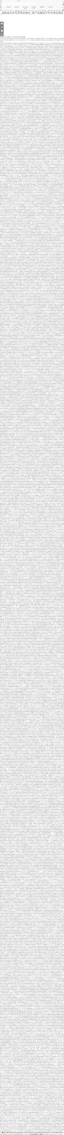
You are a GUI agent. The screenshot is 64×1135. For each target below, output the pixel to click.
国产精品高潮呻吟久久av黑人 (27, 624)
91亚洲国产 (54, 383)
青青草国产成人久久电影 (46, 1087)
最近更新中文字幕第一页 (6, 172)
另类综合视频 (5, 350)
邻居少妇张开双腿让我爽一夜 (15, 683)
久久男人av (35, 818)
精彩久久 (7, 431)
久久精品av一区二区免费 (57, 332)
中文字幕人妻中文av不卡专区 (53, 716)
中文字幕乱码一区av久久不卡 (44, 905)
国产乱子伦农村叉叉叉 (46, 267)
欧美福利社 (14, 344)
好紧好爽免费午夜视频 (8, 905)
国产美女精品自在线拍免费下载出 (10, 604)
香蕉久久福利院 (41, 935)
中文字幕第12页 (26, 60)
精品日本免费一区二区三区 (24, 194)
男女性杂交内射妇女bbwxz (42, 523)
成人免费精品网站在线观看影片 (28, 405)
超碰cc (46, 277)
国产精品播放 (41, 769)
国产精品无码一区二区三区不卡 (56, 762)
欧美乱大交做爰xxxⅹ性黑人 (34, 100)
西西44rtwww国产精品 (21, 254)
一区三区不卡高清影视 (56, 677)
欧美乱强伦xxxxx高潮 (12, 122)
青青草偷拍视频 (8, 262)
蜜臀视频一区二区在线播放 (13, 716)
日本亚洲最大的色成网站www (33, 839)
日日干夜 (47, 170)
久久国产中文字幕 (21, 343)
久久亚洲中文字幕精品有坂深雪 (29, 643)
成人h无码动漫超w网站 (36, 394)
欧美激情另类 (22, 842)
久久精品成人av (23, 957)
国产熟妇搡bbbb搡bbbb (56, 319)
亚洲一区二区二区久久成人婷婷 (32, 764)
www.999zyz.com (28, 302)
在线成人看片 (55, 408)
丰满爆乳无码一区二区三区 (41, 284)
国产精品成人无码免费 (34, 655)
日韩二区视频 (35, 178)
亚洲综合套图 (22, 604)
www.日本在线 (48, 257)
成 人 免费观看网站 (37, 316)
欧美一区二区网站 (45, 764)
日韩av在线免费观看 (55, 375)
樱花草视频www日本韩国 (33, 147)
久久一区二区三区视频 (17, 162)
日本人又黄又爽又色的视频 (51, 453)
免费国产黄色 (54, 730)
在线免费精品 (54, 43)
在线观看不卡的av (45, 834)
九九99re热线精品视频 (44, 727)
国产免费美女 (16, 866)
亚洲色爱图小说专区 (45, 134)
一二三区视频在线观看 (56, 832)
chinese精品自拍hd (49, 428)
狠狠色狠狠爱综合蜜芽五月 (25, 730)
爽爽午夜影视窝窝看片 (7, 301)
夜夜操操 (58, 688)
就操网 (26, 406)
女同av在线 (48, 1008)
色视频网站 (25, 632)
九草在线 (58, 532)
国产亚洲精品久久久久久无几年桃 (10, 65)
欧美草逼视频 (51, 465)
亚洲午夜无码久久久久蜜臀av (15, 68)
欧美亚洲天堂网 (22, 43)
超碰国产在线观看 (55, 309)
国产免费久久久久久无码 (6, 548)
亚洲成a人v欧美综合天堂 (9, 153)
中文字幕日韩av (9, 374)
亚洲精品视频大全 (16, 745)
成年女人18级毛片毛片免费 (23, 363)
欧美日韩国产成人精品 (46, 458)
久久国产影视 (27, 92)
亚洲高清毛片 (33, 795)
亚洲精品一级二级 (24, 697)
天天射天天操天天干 (14, 705)
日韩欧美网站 (30, 859)
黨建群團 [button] (42, 7)
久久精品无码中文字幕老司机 (23, 190)
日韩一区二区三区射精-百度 (36, 375)
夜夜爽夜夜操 (36, 408)
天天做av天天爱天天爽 (26, 470)
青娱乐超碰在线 (58, 938)
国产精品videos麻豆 (38, 445)
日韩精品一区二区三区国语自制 (56, 284)
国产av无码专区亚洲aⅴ (39, 894)
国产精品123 (3, 877)
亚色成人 (41, 885)
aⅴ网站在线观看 (11, 49)
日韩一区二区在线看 (31, 444)
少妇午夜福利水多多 (13, 677)
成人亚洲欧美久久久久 (35, 218)
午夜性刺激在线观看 (31, 259)
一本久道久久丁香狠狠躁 (18, 888)
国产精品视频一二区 (47, 840)
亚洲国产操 (24, 745)
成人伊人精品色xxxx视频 (29, 1075)
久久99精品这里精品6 (50, 562)
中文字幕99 (21, 751)
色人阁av (25, 341)
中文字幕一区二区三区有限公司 (19, 354)
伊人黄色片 (32, 621)
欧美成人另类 (54, 276)
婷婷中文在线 (18, 1045)
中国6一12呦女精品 (16, 784)
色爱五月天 (51, 1123)
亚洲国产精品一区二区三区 (33, 694)
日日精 (45, 47)
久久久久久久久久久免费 (28, 344)
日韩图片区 (49, 922)
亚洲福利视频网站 (59, 281)
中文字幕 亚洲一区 (44, 357)
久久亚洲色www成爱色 (18, 992)
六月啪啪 (61, 105)
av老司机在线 (33, 585)
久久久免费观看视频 (21, 206)
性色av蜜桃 (15, 692)
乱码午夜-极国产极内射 (40, 652)
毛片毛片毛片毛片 (34, 447)
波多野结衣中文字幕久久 (13, 246)
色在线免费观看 (54, 357)
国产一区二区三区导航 (42, 918)
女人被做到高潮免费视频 (24, 988)
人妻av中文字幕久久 (14, 689)
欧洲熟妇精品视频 (23, 789)
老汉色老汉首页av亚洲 (17, 218)
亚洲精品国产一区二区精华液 (27, 514)
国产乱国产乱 (60, 51)
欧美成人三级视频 (35, 245)
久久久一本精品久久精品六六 (18, 896)
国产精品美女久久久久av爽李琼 (48, 694)
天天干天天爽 (16, 946)
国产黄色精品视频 (32, 767)
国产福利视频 (53, 324)
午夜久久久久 (26, 44)
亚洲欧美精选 (26, 153)
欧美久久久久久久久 (10, 1129)
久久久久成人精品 (8, 228)
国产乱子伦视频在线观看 (21, 63)
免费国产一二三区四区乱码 (28, 720)
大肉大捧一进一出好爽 (47, 1013)
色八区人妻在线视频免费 (8, 304)
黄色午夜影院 (10, 285)
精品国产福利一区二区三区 (52, 884)
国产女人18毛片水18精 (36, 400)
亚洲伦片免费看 (60, 380)
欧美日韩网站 (19, 340)
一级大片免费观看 (56, 80)
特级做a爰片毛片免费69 (18, 504)
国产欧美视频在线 (4, 1009)
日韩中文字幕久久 (25, 750)
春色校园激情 (53, 1086)
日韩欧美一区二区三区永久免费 (14, 319)
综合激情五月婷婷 (29, 456)
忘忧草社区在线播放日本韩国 (54, 512)
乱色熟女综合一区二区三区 (57, 1101)
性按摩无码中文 (36, 263)
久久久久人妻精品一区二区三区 (43, 43)
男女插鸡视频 (36, 134)
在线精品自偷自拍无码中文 (18, 1070)
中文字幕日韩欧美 (6, 798)
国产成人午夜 (25, 574)
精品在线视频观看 (11, 120)
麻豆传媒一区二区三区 (23, 399)
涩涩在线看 (42, 786)
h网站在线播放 (45, 713)
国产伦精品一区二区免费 (12, 843)
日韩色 (24, 442)
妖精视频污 (2, 433)
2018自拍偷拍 (3, 630)
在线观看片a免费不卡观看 (34, 455)
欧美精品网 (36, 253)
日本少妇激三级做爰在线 (6, 290)
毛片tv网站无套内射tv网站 (20, 481)
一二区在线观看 (40, 405)
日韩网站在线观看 (25, 127)
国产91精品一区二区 (7, 815)
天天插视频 (19, 281)
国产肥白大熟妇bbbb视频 (57, 318)
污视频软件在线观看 (33, 75)
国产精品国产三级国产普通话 (44, 371)
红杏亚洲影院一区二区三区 (49, 1037)
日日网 (55, 119)
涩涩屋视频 (27, 313)
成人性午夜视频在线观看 (25, 83)
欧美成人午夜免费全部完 (48, 400)
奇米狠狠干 (23, 207)
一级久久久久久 (33, 689)
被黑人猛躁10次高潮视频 (26, 560)
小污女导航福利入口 (23, 958)
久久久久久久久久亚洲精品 (8, 455)
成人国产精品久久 (23, 270)
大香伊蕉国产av (16, 756)
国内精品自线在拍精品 (22, 152)
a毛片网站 (44, 441)
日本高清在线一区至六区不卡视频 (20, 787)
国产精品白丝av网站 (31, 636)
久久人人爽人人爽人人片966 (31, 291)
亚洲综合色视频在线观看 (58, 594)
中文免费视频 (29, 736)
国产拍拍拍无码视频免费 (6, 145)
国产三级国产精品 (44, 74)
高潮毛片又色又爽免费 (23, 1107)
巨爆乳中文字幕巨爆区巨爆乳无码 (33, 197)
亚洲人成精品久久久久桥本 (46, 849)
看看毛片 (37, 765)
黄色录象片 (32, 933)
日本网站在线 (12, 1014)
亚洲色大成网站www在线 (24, 265)
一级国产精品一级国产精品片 (42, 1106)
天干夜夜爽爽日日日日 (20, 229)
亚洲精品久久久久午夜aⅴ (11, 100)
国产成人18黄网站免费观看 (10, 239)
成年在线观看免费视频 (32, 431)
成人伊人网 (40, 382)
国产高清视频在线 (34, 1014)
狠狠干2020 (35, 727)
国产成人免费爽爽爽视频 (42, 989)
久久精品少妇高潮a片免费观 (57, 133)
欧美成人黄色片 (56, 926)
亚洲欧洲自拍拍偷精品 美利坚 (12, 658)
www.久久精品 (7, 162)
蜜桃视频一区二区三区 (41, 801)
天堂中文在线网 (14, 696)
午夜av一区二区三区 (52, 441)
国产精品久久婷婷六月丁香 (55, 981)
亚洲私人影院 (24, 635)
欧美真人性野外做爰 (52, 683)
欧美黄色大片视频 (54, 214)
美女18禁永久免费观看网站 (49, 1041)
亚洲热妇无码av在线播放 (33, 273)
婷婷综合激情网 (58, 577)
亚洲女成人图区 (48, 382)
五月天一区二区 (57, 178)
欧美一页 (44, 887)
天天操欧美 (40, 111)
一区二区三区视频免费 (29, 145)
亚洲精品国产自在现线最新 (33, 537)
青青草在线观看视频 (28, 908)
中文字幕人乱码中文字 (29, 613)
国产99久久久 (27, 992)
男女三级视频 (33, 672)
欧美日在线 (12, 350)
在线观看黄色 (24, 716)
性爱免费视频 (20, 96)
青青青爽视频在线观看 (34, 807)
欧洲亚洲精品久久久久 (58, 368)
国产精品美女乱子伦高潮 (39, 279)
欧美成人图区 (51, 85)
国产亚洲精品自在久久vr (25, 779)
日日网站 (14, 1083)
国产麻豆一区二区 (22, 622)
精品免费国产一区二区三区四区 (7, 1103)
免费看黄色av (59, 254)
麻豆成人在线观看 (14, 495)
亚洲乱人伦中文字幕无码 (21, 232)
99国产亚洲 (50, 646)
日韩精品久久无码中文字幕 (16, 436)
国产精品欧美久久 (37, 1042)
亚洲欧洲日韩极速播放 (51, 290)
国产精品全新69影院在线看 (25, 630)
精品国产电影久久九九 (15, 102)
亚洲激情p (14, 326)
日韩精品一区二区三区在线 (17, 936)
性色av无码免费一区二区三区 (21, 424)
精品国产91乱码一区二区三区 (46, 312)
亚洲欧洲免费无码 (15, 857)
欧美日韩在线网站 (4, 932)
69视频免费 (17, 520)
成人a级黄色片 (12, 117)
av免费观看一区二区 (38, 470)
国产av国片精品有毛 (47, 65)
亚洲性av (45, 394)
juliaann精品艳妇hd (47, 720)
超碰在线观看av (20, 594)
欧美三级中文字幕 (56, 915)
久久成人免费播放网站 (49, 800)
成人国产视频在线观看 (55, 100)
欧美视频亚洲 (7, 613)
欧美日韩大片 (8, 756)
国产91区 (46, 779)
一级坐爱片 (6, 243)
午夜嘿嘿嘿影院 (9, 170)
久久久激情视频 (56, 382)
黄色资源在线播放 (35, 484)
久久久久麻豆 (31, 622)
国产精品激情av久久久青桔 (57, 568)
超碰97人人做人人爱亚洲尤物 (45, 88)
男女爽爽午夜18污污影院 (30, 69)
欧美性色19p (47, 383)
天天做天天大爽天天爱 (5, 654)
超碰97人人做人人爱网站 (39, 120)
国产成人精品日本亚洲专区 (54, 498)
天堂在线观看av (4, 521)
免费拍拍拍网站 (38, 582)
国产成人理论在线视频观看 (48, 708)
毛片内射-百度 (49, 141)
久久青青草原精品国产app (44, 1081)
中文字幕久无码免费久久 (48, 534)
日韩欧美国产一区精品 (15, 315)
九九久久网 (52, 713)
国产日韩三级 (21, 142)
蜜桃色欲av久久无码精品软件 (41, 315)
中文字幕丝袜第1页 (39, 1079)
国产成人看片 (45, 481)
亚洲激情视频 (38, 790)
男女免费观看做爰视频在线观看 (38, 627)
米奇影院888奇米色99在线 (55, 54)
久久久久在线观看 (31, 682)
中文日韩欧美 (43, 464)
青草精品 (49, 1103)
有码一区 (39, 89)
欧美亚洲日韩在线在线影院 (18, 259)
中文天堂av (19, 874)
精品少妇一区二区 (55, 1061)
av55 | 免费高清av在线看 (17, 627)
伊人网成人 (6, 821)
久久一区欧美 (49, 330)
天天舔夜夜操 (46, 68)
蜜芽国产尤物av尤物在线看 (43, 332)
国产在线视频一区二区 (29, 57)
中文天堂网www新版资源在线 (56, 147)
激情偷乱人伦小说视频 (45, 507)
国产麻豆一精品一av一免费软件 (53, 161)
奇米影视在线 (7, 719)
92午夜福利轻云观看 (41, 91)
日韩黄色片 (15, 397)
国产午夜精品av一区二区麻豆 (44, 476)
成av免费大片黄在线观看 (47, 500)
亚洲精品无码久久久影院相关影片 (11, 364)
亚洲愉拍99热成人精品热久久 (45, 242)
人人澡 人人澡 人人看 (19, 660)
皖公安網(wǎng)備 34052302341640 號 (13, 1132)
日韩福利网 (26, 211)
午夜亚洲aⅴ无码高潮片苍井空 (12, 817)
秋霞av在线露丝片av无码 (48, 152)
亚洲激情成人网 (25, 563)
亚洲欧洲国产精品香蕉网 (44, 276)
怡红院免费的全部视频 (37, 686)
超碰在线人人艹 (39, 113)
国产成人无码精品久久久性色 (38, 1126)
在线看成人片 (36, 61)
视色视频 (13, 341)
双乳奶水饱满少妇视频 (16, 666)
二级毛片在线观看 (46, 692)
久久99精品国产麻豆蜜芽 (27, 814)
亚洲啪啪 (45, 316)
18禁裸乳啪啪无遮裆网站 (47, 537)
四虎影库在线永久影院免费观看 (30, 312)
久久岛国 (51, 1073)
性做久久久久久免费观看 (14, 563)
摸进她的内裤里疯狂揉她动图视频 (18, 821)
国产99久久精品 (10, 537)
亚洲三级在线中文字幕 (52, 635)
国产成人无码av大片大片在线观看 (37, 256)
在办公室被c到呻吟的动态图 (20, 1056)
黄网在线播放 (37, 604)
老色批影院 (5, 727)
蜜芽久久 (38, 259)
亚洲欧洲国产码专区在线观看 (15, 765)
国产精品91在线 (9, 1058)
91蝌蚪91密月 (47, 111)
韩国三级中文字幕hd (42, 974)
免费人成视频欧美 (32, 476)
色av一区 (27, 539)
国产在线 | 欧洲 (21, 402)
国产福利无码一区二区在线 (39, 618)
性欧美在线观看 (36, 299)
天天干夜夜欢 (16, 661)
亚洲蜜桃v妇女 (18, 467)
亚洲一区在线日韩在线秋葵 (34, 240)
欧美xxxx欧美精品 (13, 82)
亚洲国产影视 (50, 657)
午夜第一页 (40, 828)
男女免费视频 (38, 181)
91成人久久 (5, 812)
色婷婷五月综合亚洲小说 (48, 952)
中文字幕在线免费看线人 (8, 46)
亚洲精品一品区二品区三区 (23, 138)
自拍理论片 (8, 1070)
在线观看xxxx (20, 249)
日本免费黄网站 (48, 452)
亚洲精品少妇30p (26, 389)
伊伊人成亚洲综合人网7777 (23, 1076)
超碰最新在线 (26, 1073)
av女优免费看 (24, 476)
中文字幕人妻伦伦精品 (17, 641)
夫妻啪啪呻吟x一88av (16, 997)
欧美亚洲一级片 (37, 723)
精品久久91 (7, 60)
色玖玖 (35, 305)
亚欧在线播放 (50, 863)
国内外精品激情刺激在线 (49, 215)
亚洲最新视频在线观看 (45, 273)
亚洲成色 (41, 399)
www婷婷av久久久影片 (52, 434)
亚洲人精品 (46, 105)
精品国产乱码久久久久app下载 (45, 579)
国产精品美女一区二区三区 (40, 683)
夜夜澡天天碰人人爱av (25, 246)
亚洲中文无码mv (40, 1011)
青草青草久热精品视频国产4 (7, 467)
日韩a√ (5, 152)
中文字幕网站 (28, 901)
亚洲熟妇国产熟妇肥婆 (8, 731)
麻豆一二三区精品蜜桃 (12, 427)
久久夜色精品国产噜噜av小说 (42, 214)
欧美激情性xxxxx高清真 (47, 130)
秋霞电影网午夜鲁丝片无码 (28, 1039)
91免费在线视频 (20, 189)
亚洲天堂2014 (34, 58)
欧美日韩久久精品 (16, 762)
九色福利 (25, 700)
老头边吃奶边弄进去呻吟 (52, 209)
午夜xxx (51, 232)
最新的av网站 (22, 172)
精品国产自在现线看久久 (20, 884)
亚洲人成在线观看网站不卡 (17, 542)
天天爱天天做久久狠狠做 (42, 540)
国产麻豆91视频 (12, 977)
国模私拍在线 (3, 285)
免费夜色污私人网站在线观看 (25, 722)
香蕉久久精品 (23, 125)
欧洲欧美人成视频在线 (37, 47)
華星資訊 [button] (17, 7)
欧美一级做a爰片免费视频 (45, 72)
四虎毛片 (8, 226)
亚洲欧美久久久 (46, 100)
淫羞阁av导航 (33, 685)
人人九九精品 (28, 594)
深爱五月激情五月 (32, 626)
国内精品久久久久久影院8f (10, 194)
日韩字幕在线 (15, 730)
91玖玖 (60, 190)
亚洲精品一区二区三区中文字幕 (31, 1020)
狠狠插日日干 (30, 128)
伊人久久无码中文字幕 (26, 298)
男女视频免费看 (33, 111)
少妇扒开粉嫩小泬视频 (29, 478)
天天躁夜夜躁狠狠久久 (58, 650)
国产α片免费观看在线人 (38, 504)
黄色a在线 (34, 918)
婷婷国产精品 (47, 1078)
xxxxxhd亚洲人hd (33, 164)
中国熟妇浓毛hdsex (22, 326)
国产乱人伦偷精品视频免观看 (16, 647)
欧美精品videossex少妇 (16, 733)
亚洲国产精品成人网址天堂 (15, 759)
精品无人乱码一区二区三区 (17, 346)
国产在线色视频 (11, 369)
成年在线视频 (29, 450)
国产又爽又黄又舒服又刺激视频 (21, 655)
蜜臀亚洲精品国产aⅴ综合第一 (33, 983)
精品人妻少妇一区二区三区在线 (15, 57)
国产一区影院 (36, 156)
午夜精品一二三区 (22, 371)
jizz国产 (58, 562)
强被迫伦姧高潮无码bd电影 (27, 102)
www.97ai (24, 974)
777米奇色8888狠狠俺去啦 (29, 874)
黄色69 (18, 391)
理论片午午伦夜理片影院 (32, 318)
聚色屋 (50, 540)
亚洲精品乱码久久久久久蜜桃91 (21, 545)
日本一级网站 (41, 902)
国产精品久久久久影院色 (17, 251)
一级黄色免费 (45, 232)
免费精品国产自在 (21, 329)
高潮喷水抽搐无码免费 (46, 274)
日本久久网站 (39, 105)
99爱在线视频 (25, 447)
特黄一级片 (51, 162)
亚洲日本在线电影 (53, 455)
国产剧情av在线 (48, 122)
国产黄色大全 (21, 386)
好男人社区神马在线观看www (51, 890)
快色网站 (59, 419)
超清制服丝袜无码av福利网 (27, 113)
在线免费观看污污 (19, 324)
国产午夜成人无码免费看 (56, 638)
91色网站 (33, 287)
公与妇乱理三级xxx (33, 368)
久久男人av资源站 (31, 321)
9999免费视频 (15, 318)
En (18, 0)
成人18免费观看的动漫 (56, 273)
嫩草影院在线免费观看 (8, 150)
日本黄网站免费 (31, 871)
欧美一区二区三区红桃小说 (8, 204)
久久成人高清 (5, 469)
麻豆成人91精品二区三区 (54, 843)
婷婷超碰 (18, 455)
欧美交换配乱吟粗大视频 (14, 579)
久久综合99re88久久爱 (18, 776)
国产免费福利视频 (32, 635)
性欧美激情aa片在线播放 (45, 127)
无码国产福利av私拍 (24, 761)
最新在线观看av (9, 1110)
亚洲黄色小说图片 (59, 751)
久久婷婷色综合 (22, 537)
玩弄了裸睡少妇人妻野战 (55, 526)
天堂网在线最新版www (58, 599)
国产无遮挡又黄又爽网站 (37, 469)
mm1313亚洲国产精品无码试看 (33, 173)
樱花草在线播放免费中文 (55, 315)
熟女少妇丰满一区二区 (19, 197)
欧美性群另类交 (34, 1092)
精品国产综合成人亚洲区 (23, 428)
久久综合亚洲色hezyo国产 (16, 139)
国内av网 (32, 136)
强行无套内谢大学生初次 (57, 111)
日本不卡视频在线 (51, 243)
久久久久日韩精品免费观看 (53, 975)
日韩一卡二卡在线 (52, 431)
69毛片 (33, 239)
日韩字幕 (58, 792)
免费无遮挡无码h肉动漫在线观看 (44, 1129)
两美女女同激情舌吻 (25, 78)
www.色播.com (28, 968)
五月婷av (28, 88)
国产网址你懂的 (38, 411)
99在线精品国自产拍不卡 (30, 487)
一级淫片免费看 (34, 108)
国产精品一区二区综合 (12, 680)
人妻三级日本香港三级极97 (37, 257)
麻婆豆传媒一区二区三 (36, 879)
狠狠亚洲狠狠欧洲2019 (46, 655)
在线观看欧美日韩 (18, 304)
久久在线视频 (47, 136)
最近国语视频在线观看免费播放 (37, 576)
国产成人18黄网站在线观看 (51, 885)
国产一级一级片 (4, 106)
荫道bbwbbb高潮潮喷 (49, 1097)
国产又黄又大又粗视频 (54, 138)
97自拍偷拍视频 (55, 55)
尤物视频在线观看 (13, 919)
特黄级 (45, 804)
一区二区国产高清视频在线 (39, 237)
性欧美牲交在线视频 (22, 176)
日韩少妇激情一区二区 (27, 640)
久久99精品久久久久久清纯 (43, 1101)
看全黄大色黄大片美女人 (16, 214)
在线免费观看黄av (20, 452)
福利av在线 (20, 69)
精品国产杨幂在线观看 (8, 1039)
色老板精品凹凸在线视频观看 (28, 989)
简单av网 (47, 932)
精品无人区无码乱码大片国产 (34, 1037)
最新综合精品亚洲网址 (47, 63)
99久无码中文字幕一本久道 (20, 433)
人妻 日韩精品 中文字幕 (30, 1129)
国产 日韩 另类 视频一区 (10, 1123)
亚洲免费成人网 (17, 963)
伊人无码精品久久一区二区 (53, 403)
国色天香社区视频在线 (41, 235)
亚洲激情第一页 (37, 249)
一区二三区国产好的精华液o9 (21, 46)
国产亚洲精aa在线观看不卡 (10, 1006)
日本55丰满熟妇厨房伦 (36, 1086)
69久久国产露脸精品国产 (34, 441)
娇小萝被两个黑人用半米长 (57, 270)
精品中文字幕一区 (38, 80)
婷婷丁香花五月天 (32, 89)
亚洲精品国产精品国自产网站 (11, 270)
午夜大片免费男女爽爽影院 (27, 590)
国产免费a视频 (27, 304)
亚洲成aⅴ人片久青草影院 (41, 439)
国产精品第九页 (11, 846)
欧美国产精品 (60, 483)
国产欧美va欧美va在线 (41, 641)
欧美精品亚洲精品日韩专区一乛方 (16, 880)
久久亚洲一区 (55, 175)
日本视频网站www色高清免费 (43, 301)
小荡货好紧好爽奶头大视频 (57, 470)
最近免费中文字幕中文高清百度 (13, 441)
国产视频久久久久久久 (22, 220)
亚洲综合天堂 (24, 167)
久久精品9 (45, 469)
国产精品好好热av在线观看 (18, 388)
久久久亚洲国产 (37, 96)
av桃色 (48, 358)
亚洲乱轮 (14, 352)
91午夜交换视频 (6, 299)
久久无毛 (55, 92)
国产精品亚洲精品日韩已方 (47, 1100)
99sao (1, 598)
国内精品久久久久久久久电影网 (40, 503)
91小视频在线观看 (32, 167)
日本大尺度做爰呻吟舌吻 (6, 113)
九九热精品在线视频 (11, 898)
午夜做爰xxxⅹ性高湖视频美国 (53, 829)
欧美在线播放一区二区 (23, 307)
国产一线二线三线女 (25, 183)
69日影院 (37, 162)
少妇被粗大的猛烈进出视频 (9, 363)
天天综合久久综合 (16, 207)
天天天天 (47, 856)
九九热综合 (15, 714)
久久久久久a (49, 158)
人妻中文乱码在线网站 (29, 775)
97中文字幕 (46, 375)
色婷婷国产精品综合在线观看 (54, 988)
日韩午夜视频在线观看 (31, 755)
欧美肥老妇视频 (44, 1123)
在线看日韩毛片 (45, 936)
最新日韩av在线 (12, 887)
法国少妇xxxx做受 (37, 144)
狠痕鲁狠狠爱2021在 (11, 428)
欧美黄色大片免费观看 (20, 849)
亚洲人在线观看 (45, 424)
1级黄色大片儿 (53, 411)
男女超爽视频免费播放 (28, 758)
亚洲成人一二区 (48, 899)
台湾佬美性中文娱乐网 (23, 696)
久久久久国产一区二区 (32, 1033)
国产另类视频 (15, 921)
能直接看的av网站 (40, 933)
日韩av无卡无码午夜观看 (24, 607)
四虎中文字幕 (36, 699)
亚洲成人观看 (25, 1118)
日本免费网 (51, 277)
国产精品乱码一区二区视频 (54, 624)
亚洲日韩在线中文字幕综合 (36, 737)
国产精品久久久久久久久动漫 (37, 211)
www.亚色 (8, 700)
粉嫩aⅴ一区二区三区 (56, 744)
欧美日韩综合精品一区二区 (26, 290)
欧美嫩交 (59, 287)
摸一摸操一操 (34, 88)
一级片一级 (48, 935)
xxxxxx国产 (14, 1081)
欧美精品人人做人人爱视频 (53, 622)
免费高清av (19, 924)
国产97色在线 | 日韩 (29, 332)
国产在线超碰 (57, 232)
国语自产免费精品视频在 (33, 507)
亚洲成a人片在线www (47, 554)
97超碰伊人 (23, 116)
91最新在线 (27, 627)
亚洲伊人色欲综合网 (10, 618)
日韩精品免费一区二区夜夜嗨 (25, 134)
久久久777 (2, 655)
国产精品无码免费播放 (29, 159)
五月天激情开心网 (30, 891)
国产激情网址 (47, 710)
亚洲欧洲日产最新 (40, 591)
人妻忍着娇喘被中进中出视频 (55, 479)
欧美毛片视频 (34, 1076)
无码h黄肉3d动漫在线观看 (25, 501)
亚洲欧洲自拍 (55, 122)
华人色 (28, 52)
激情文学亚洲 (38, 633)
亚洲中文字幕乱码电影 (25, 417)
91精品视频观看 (33, 806)
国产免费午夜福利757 (12, 134)
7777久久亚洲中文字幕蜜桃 (40, 954)
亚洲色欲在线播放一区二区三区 (49, 226)
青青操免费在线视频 (53, 190)
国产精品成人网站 (11, 360)
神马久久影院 (31, 274)
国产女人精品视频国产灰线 (49, 531)
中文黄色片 (13, 1076)
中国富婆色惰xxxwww (18, 145)
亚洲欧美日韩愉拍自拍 (15, 60)
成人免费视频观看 (55, 835)
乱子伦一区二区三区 (52, 605)
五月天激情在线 (44, 821)
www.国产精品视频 (57, 153)
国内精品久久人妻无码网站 (36, 355)
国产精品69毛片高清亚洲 (25, 610)
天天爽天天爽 (47, 46)
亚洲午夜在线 (25, 434)
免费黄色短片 (47, 343)
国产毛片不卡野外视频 (50, 110)
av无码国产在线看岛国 (11, 265)
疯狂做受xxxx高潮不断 (58, 159)
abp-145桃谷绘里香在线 (6, 641)
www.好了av (32, 1003)
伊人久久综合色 (19, 86)
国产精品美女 (12, 417)
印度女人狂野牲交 (8, 91)
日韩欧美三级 (22, 840)
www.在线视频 (29, 518)
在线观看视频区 (31, 116)
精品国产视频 (49, 725)
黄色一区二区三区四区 (11, 215)
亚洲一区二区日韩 (34, 183)
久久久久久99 (29, 374)
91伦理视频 (45, 981)
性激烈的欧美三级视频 (24, 1087)
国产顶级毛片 (14, 961)
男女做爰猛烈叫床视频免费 (30, 382)
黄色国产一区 (28, 1070)
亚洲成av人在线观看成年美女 (29, 935)
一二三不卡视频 (29, 131)
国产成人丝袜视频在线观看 (40, 616)
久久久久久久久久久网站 (41, 498)
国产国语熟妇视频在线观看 (35, 152)
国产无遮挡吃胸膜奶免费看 (20, 410)
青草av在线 (50, 372)
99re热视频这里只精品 (9, 86)
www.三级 (50, 908)
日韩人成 (34, 333)
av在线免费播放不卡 (7, 974)
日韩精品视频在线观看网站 (52, 58)
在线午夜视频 (30, 125)
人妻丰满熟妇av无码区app (29, 169)
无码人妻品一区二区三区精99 (18, 226)
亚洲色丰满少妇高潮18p (45, 349)
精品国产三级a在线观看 (30, 832)
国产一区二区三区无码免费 (33, 413)
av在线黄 (45, 285)
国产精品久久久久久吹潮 (20, 228)
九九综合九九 (26, 943)
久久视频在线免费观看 (31, 228)
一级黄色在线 (12, 986)
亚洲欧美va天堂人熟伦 (58, 840)
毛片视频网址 (9, 1044)
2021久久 (25, 490)
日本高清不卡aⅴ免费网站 (50, 1056)
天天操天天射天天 (20, 97)
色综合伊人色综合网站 (38, 340)
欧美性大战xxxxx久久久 (27, 414)
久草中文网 (34, 180)
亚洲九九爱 (49, 378)
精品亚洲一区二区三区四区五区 (18, 891)
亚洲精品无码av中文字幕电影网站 (53, 405)
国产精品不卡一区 (12, 212)
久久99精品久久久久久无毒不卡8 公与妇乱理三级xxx (43, 1084)
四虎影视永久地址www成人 (57, 543)
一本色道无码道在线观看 (50, 1022)
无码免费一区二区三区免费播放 (23, 1117)
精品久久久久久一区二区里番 (45, 742)
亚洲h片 (58, 789)
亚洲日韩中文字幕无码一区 (14, 47)
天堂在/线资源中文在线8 (48, 790)
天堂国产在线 (60, 176)
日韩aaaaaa (32, 854)
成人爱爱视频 (35, 529)
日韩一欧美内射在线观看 (26, 512)
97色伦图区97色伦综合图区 (39, 83)
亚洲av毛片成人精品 (10, 281)
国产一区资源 (20, 977)
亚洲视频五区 (56, 500)
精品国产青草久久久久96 (9, 340)
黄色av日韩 (57, 142)
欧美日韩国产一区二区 (47, 633)
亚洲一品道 (41, 1117)
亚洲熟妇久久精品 (50, 1131)
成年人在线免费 (44, 162)
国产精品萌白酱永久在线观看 (12, 366)
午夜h (19, 166)
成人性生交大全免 (17, 848)
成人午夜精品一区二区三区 (27, 528)
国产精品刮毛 (27, 221)
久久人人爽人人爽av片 (53, 839)
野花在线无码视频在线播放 (8, 464)
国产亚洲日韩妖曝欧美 (54, 77)
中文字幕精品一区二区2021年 (50, 664)
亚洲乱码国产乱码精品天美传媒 (24, 422)
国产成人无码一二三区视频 (57, 630)
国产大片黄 (20, 506)
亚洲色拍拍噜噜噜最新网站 (47, 484)
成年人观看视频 (17, 643)
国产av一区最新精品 (27, 47)
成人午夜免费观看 (15, 158)
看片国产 (36, 1059)
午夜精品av (52, 913)
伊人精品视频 (45, 173)
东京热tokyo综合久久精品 (27, 971)
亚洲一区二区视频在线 (24, 944)
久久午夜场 (12, 518)
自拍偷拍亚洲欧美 (53, 481)
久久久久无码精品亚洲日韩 (31, 902)
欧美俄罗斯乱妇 (34, 829)
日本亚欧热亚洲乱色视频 (20, 52)
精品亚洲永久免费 (30, 301)
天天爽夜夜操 (44, 699)
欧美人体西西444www (25, 918)
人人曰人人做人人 (16, 790)
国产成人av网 (9, 433)
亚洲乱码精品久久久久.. (21, 75)
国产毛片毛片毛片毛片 (56, 935)
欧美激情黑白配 (30, 43)
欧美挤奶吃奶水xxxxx (45, 103)
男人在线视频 (55, 235)
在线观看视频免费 (34, 153)
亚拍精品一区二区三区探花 (41, 225)
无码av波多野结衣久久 (41, 212)
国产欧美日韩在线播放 (41, 57)
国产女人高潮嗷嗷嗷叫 (17, 382)
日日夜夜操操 (59, 1097)
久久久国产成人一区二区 (22, 369)
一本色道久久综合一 (52, 392)
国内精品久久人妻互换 (46, 797)
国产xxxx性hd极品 (14, 629)
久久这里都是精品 (24, 554)
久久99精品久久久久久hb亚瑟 (21, 598)
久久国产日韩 (23, 1114)
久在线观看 (36, 495)
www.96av (57, 602)
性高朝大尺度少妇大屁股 (9, 203)
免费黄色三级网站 (36, 304)
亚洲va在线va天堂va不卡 (55, 495)
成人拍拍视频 (48, 650)
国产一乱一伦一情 (32, 1097)
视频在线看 (48, 594)
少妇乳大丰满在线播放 (29, 498)
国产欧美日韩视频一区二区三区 (23, 204)
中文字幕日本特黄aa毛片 (44, 251)
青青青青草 (42, 410)
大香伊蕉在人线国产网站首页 (13, 825)
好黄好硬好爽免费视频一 (26, 873)
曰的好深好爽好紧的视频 (42, 1073)
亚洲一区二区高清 (19, 58)
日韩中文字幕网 (19, 1075)
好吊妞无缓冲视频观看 (36, 313)
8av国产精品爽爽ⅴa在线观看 (40, 520)
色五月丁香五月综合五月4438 (48, 263)
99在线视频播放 (15, 1093)
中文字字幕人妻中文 (57, 354)
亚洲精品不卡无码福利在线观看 (11, 697)
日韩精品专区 (28, 186)
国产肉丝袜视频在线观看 (30, 1062)
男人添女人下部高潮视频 (53, 364)
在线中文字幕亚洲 (37, 551)
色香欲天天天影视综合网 (50, 1069)
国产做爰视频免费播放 (5, 652)
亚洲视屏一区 (28, 686)
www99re (48, 347)
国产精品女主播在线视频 (16, 758)
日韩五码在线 (12, 221)
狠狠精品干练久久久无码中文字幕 (32, 725)
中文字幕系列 (56, 352)
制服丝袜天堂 (28, 324)
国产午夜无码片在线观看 (41, 139)
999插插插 (18, 408)
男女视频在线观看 (25, 94)
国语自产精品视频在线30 (53, 66)
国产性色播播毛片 (12, 952)
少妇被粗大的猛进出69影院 (40, 776)
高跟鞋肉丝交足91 (45, 298)
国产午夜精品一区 (22, 919)
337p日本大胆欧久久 (13, 1121)
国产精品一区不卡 (59, 181)
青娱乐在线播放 (11, 473)
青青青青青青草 (13, 669)
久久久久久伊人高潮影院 (42, 961)
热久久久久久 (51, 593)
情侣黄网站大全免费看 (58, 344)
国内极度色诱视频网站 (51, 866)
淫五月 (11, 966)
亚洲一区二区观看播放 (46, 344)
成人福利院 (18, 161)
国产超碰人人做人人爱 (14, 809)
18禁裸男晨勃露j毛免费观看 (16, 775)
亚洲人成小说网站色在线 (12, 1030)
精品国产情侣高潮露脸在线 (53, 464)
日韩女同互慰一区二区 (8, 584)
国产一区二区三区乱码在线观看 (15, 546)
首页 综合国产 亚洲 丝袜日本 (23, 585)
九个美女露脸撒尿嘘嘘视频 (55, 444)
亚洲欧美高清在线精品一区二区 (11, 1114)
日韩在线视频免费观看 (36, 389)
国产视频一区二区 (28, 751)
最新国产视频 (59, 442)
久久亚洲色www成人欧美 (56, 155)
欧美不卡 (57, 83)
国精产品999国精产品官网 (25, 279)
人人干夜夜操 (54, 103)
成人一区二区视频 (34, 72)
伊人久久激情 (29, 229)
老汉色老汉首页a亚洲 (26, 661)
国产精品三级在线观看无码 (44, 78)
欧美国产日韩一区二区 (42, 1058)
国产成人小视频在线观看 (26, 551)
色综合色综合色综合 (46, 983)
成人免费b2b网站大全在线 (37, 1128)
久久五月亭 (49, 159)
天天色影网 (24, 573)
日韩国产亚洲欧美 (18, 276)
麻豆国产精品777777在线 (17, 253)
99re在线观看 (37, 85)
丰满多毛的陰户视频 (5, 346)
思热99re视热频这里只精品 (21, 731)
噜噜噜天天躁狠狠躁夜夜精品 (25, 772)
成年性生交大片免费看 (55, 75)
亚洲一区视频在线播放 (34, 632)
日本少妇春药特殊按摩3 (56, 456)
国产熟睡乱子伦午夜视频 (15, 893)
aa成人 (11, 131)
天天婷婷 (23, 912)
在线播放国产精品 (21, 582)
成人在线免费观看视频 (23, 133)
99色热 (60, 481)
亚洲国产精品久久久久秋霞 (43, 169)
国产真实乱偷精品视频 (43, 200)
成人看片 (47, 462)
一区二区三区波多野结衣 (15, 935)
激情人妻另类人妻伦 (29, 162)
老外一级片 (21, 178)
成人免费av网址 (31, 212)
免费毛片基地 (8, 1095)
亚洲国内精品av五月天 (21, 834)
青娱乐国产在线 (26, 400)
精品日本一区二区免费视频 (36, 483)
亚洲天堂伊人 (30, 411)
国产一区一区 (26, 1047)
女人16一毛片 (43, 843)
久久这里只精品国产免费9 (45, 291)
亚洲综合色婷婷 (53, 425)
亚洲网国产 (50, 439)
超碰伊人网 (36, 995)
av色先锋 (53, 301)
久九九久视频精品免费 (36, 610)
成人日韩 (40, 755)
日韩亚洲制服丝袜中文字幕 (11, 291)
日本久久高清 (24, 99)
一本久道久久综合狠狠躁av (29, 567)
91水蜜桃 (43, 116)
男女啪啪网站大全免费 (39, 489)
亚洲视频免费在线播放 (33, 155)
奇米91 (55, 579)
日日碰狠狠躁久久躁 (38, 206)
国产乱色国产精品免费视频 (15, 1098)
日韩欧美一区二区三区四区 (27, 439)
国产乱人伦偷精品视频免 (14, 971)
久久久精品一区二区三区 (13, 175)
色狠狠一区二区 (57, 633)
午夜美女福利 (59, 1070)
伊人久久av (28, 239)
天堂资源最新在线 (45, 128)
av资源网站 (19, 117)
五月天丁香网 (22, 717)
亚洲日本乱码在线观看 (34, 424)
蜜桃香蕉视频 (8, 803)
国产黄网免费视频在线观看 (44, 1000)
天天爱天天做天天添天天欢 (21, 285)
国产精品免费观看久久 (53, 700)
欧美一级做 (22, 706)
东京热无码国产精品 (20, 350)
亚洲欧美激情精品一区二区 (26, 85)
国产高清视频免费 (21, 173)
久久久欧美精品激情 (8, 181)
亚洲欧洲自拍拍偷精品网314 (9, 189)
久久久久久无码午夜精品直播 (38, 209)
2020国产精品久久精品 (25, 629)
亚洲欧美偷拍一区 (16, 559)
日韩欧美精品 (13, 96)
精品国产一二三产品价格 (33, 357)
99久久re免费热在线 (43, 593)
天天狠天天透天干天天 (40, 733)
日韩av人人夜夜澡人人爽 (28, 517)
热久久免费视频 (42, 448)
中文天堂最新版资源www (48, 181)
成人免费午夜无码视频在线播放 (46, 396)
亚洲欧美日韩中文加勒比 (58, 678)
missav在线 (8, 517)
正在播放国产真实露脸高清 (47, 938)
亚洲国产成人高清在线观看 (15, 742)
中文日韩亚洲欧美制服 (39, 852)
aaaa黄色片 (31, 577)
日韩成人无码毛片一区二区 (25, 503)
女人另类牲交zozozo (14, 85)
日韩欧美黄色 (3, 134)
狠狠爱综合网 (19, 860)
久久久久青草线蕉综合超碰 (6, 276)
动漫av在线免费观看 (5, 69)
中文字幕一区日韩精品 (17, 484)
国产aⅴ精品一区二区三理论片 (47, 792)
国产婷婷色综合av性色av (14, 378)
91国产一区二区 (32, 341)
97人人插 (27, 416)
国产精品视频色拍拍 (53, 102)
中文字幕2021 (60, 1041)
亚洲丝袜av (43, 403)
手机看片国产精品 (48, 148)
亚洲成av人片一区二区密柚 (31, 977)
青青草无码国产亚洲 (23, 274)
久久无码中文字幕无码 (52, 195)
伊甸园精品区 (32, 175)
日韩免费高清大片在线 (23, 54)
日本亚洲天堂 (22, 500)
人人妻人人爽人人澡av (21, 203)
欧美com (36, 518)
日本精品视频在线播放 (53, 804)
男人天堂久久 (3, 545)
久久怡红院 (47, 543)
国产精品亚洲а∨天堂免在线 (34, 63)
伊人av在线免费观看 (13, 574)
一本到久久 (53, 369)
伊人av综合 (37, 759)
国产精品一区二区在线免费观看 (39, 138)
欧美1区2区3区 (29, 602)
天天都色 (12, 349)
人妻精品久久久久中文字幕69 (7, 478)
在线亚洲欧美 (49, 71)
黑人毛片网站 (46, 470)
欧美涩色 (4, 51)
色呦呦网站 (15, 200)
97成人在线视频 (15, 593)
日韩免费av (18, 618)
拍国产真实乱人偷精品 (33, 587)
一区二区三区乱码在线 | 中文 (55, 696)
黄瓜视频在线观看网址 (54, 901)
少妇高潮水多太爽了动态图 (18, 755)
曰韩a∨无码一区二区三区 (42, 663)
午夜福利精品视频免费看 (14, 127)
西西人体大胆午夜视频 (9, 845)
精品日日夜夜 (41, 668)
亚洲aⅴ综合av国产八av (29, 1011)
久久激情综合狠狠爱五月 (42, 184)
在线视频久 (50, 172)
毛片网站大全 (13, 114)
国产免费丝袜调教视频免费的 (12, 392)
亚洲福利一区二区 (13, 166)
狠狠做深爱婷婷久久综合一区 (38, 60)
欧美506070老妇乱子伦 (16, 400)
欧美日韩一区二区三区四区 (21, 626)
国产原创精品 (53, 438)
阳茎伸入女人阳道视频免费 (42, 124)
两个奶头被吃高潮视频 (5, 382)
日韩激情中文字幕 (17, 663)
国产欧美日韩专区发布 (40, 378)
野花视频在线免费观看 (15, 720)
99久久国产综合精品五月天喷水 (22, 483)
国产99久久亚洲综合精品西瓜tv (16, 403)
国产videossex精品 (54, 44)
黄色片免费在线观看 (34, 71)
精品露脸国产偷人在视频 (23, 591)
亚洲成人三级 (17, 949)
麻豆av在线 (34, 366)
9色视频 (18, 49)
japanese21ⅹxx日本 (56, 1067)
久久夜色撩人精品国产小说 (30, 282)
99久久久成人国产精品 (27, 666)
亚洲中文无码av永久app (35, 773)
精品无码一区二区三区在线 (15, 781)
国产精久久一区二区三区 (31, 553)
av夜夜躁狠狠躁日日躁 (43, 689)
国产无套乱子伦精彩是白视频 (7, 138)
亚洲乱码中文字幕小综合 (10, 260)
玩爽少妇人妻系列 (30, 706)
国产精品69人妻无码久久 (19, 301)
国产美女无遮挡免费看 (36, 497)
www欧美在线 (55, 228)
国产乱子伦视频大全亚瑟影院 (35, 327)
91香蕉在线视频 (21, 120)
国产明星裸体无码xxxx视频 (52, 1083)
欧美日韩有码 (37, 608)
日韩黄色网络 (52, 192)
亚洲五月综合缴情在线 (11, 399)
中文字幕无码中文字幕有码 (11, 795)
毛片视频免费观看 (11, 51)
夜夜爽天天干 (31, 1030)
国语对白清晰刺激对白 (31, 388)
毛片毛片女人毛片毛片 (8, 332)
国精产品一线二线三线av (43, 521)
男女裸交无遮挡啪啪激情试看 (55, 478)
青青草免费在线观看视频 (55, 173)
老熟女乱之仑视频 (52, 305)
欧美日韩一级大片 (18, 282)
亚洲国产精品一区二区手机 (46, 178)
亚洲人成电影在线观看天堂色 (45, 361)
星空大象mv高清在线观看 (10, 806)
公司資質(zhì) (40, 1132)
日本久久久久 (11, 75)
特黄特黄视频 (56, 452)
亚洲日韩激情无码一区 (7, 1056)
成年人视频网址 (22, 413)
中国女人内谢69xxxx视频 (42, 254)
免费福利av (57, 198)
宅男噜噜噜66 (50, 194)
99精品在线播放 (55, 692)
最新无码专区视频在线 (49, 778)
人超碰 (16, 537)
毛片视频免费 (55, 905)
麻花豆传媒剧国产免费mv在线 (16, 235)
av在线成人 (61, 866)
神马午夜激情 (21, 313)
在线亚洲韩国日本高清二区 (25, 427)
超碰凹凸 (60, 828)
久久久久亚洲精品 (30, 842)
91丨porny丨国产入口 (8, 884)
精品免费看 (58, 57)
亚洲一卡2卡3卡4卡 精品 (26, 1065)
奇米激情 (23, 736)
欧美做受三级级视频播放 (39, 736)
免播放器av (48, 131)
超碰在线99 (47, 504)
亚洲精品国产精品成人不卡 (46, 153)
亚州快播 (55, 908)
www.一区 (56, 211)
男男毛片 (2, 761)
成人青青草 (32, 591)
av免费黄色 (36, 908)
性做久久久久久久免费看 (18, 475)
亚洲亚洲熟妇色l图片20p (26, 866)
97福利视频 (61, 329)
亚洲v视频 (32, 124)
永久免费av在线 (53, 689)
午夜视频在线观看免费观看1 (37, 44)
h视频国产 (24, 1097)
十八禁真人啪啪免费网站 (54, 47)
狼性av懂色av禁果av (53, 139)
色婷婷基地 (59, 145)
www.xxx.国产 (10, 327)
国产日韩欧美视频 (50, 459)
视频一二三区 (38, 130)
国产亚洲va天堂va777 (54, 515)
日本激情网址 (26, 271)
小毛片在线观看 (50, 1053)
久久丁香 (49, 354)
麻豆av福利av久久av (33, 568)
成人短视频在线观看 (28, 117)
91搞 (34, 901)
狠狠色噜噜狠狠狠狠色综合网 (41, 472)
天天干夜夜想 (59, 117)
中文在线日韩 (19, 153)
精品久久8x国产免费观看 (50, 207)
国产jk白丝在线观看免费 (14, 385)
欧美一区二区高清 (31, 877)
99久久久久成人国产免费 (26, 103)
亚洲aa (46, 77)
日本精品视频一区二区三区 (52, 902)
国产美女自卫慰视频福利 (58, 588)
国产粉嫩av (42, 716)
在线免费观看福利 (54, 972)
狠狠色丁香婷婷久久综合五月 (33, 500)
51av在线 (41, 574)
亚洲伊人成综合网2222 (58, 817)
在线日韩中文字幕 (28, 80)
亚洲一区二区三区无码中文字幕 (18, 907)
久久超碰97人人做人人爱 (23, 114)
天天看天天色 (45, 723)
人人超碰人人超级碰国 (55, 388)
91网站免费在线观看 (32, 338)
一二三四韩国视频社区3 (16, 587)
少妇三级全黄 (3, 369)
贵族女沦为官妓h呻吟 (26, 548)
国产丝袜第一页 (16, 514)
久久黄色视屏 (5, 705)
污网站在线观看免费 (36, 910)
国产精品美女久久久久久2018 (42, 309)
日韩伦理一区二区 (4, 818)
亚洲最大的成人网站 (54, 201)
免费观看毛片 (23, 877)
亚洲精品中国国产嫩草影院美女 (50, 876)
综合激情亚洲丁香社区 (37, 204)
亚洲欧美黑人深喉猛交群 (13, 877)
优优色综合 (59, 852)
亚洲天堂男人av (50, 198)
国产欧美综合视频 (54, 94)
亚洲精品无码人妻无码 (11, 274)
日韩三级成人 (59, 717)
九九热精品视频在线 (39, 203)
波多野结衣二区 (13, 220)
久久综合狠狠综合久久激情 (28, 663)
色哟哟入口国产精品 (57, 1121)
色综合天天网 (13, 313)
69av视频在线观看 (24, 71)
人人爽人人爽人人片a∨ (12, 601)
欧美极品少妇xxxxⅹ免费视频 (22, 1017)
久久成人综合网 (53, 74)
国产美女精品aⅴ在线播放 (11, 74)
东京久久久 (23, 916)
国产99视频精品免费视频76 (6, 271)
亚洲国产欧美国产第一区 (16, 110)
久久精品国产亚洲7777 (55, 475)
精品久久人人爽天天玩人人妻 (36, 220)
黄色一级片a (14, 142)
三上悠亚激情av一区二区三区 (49, 615)
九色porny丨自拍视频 (38, 82)
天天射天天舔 (30, 985)
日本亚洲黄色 (12, 257)
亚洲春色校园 (56, 295)
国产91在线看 (45, 528)
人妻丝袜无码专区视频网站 (31, 396)
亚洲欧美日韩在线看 (23, 74)
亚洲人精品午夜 (56, 65)
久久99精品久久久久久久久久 (23, 459)
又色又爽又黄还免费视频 (39, 599)
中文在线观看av (16, 551)
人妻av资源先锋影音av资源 (23, 209)
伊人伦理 (44, 910)
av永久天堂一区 (51, 57)
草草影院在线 (20, 225)
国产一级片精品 (44, 845)
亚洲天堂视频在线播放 (24, 347)
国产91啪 (49, 235)
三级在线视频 (16, 71)
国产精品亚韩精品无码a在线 (10, 1047)
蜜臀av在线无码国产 (26, 1078)
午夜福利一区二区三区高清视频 (56, 350)
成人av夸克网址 (14, 1034)
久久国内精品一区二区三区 (42, 287)
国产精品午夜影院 (47, 113)
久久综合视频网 (32, 930)
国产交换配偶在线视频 (9, 232)
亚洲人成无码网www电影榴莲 (16, 487)
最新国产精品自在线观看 (51, 239)
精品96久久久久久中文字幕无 (50, 416)
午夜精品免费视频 (27, 915)
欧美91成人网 (41, 228)
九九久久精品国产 (45, 456)
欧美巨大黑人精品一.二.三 (21, 577)
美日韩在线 (18, 640)
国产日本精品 (5, 220)
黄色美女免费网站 (28, 61)
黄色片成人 (50, 857)
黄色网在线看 (18, 414)
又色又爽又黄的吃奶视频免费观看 (25, 215)
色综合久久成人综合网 (28, 506)
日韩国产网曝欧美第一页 (11, 307)
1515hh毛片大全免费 (17, 375)
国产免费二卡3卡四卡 (15, 531)
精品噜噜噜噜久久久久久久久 (28, 493)
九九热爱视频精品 (55, 78)
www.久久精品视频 (9, 229)
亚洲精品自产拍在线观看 (39, 772)
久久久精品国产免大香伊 (22, 51)
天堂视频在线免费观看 (14, 99)
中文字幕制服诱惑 (22, 128)
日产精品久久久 (57, 360)
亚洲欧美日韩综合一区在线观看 (12, 1090)
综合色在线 (61, 366)
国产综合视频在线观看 (38, 1056)
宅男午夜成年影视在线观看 (44, 643)
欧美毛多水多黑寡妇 (47, 150)
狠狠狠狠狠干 (28, 263)
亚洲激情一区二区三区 (13, 511)
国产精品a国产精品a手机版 (34, 708)
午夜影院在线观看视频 (21, 846)
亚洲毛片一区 (55, 265)
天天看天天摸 (58, 1075)
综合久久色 (59, 371)
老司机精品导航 (27, 484)
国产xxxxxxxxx (15, 201)
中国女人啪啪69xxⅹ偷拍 (11, 492)
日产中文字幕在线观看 (14, 380)
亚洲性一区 (16, 1120)
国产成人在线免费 (35, 797)
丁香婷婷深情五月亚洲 (14, 164)
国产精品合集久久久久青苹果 (56, 406)
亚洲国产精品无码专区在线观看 (41, 302)
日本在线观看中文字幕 (21, 141)
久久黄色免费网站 (49, 211)
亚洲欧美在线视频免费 (16, 144)
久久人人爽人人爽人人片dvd (43, 493)
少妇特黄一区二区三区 (36, 646)
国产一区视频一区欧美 (29, 647)
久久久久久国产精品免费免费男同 (38, 307)
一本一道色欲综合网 (45, 61)
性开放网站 (15, 172)
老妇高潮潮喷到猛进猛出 (17, 211)
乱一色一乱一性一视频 (15, 523)
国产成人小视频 (23, 237)
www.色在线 (19, 44)
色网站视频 (53, 293)
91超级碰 (52, 719)
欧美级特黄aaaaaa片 (36, 417)
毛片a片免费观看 (4, 669)
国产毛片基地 (39, 175)
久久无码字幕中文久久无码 (13, 599)
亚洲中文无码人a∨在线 (50, 994)
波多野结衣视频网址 (27, 299)
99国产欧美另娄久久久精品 (21, 368)
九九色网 (54, 1028)
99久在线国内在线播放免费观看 (8, 97)
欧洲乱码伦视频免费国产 (19, 570)
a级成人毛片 (57, 130)
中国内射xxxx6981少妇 (24, 795)
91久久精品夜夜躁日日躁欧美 (18, 55)
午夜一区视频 (32, 295)
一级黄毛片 (26, 860)
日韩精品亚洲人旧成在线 (22, 913)
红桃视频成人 (40, 1097)
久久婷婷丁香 (23, 1067)
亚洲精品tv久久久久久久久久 (34, 1067)
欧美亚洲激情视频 (6, 158)
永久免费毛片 (58, 801)
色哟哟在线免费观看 (9, 63)
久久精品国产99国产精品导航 (9, 209)
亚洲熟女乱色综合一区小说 (44, 734)
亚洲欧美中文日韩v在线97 (6, 590)
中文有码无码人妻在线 (28, 1044)
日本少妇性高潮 (4, 820)
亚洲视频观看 (43, 465)
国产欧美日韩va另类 (16, 699)
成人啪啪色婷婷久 (46, 756)
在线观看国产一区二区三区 (9, 512)
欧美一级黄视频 (9, 357)
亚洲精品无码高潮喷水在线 (48, 262)
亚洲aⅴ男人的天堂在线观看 (17, 539)
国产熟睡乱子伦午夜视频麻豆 (42, 1104)
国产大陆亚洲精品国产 (29, 641)
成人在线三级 (48, 279)
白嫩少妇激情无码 (47, 915)
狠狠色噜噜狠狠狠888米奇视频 (24, 1013)
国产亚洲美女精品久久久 (26, 364)
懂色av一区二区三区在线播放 (28, 91)
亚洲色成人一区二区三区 (42, 288)
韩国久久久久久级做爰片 (34, 326)
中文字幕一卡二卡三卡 (17, 1003)
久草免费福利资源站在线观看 (28, 523)
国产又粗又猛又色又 (43, 941)
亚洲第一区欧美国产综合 (47, 218)
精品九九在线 (7, 142)
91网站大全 (39, 882)
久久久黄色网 (39, 1118)
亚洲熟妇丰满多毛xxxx (19, 374)
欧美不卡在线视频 (47, 551)
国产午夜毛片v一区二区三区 (53, 231)
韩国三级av (39, 671)
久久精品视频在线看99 (28, 899)
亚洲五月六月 (32, 46)
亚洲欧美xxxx (10, 425)
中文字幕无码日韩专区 (31, 119)
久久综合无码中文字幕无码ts (7, 161)
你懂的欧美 (50, 758)
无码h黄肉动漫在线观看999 (20, 461)
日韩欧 (48, 919)
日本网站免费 (42, 347)
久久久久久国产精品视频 (19, 186)
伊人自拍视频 (8, 402)
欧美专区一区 (41, 187)
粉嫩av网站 (35, 571)
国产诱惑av (13, 377)
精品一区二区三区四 (44, 155)
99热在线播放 (48, 228)
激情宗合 (46, 783)
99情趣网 (30, 963)
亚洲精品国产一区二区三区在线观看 (40, 525)
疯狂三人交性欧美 (8, 231)
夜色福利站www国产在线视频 (26, 654)
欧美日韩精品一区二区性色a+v (41, 654)
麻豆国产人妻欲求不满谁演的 (15, 940)
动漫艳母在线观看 (57, 99)
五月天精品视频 (4, 764)
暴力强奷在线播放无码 (10, 594)
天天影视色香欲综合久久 (27, 1022)
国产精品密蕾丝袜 (4, 430)
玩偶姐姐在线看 (39, 133)
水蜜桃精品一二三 (47, 175)
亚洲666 (28, 245)
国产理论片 (53, 919)
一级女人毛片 (30, 181)
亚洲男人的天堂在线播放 (18, 296)
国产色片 (41, 568)
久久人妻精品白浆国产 (29, 248)
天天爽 (21, 148)
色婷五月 (51, 539)
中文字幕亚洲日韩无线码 (49, 189)
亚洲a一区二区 (38, 125)
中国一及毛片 (28, 178)
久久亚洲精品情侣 (55, 643)
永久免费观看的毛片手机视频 (40, 450)
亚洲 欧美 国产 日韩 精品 (28, 762)
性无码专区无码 (5, 114)
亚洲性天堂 (49, 599)
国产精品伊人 (8, 326)
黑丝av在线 (9, 169)
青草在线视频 (43, 49)
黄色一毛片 (9, 195)
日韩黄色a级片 (30, 907)
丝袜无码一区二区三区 (35, 546)
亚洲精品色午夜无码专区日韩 (35, 778)
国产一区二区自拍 (11, 61)
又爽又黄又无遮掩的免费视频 (45, 571)
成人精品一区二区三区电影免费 (45, 167)
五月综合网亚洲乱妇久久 (49, 442)
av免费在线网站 (29, 1123)
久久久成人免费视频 (26, 277)
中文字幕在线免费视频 (33, 784)
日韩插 (47, 668)
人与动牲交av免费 (43, 495)
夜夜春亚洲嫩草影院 (42, 626)
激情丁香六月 (20, 1053)
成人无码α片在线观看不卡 (36, 787)
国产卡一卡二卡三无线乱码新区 (33, 97)
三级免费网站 (34, 277)
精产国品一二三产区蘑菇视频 (56, 200)
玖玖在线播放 (44, 542)
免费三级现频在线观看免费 (17, 302)
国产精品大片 (38, 215)
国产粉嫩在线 (44, 85)
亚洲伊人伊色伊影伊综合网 (36, 696)
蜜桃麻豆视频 (60, 520)
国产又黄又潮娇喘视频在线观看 (9, 133)
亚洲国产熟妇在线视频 (53, 433)
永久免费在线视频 (45, 326)
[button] (59, 7)
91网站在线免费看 (34, 349)
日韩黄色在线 (20, 221)
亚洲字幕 (30, 176)
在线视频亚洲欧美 (30, 452)
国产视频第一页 (5, 770)
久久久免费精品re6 (55, 399)
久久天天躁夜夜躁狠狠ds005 (16, 89)
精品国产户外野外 (53, 329)
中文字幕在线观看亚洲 (10, 582)
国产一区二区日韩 (54, 249)
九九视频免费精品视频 (58, 1118)
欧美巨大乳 (53, 251)
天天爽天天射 (22, 187)
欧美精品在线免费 (56, 968)
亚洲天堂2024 (38, 475)
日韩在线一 (38, 717)
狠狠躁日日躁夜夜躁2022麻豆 (7, 668)
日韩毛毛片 (14, 128)
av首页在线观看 (13, 675)
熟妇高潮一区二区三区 (43, 535)
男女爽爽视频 (60, 596)
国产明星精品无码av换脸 (32, 55)
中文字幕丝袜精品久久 (37, 425)
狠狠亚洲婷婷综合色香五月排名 (29, 579)
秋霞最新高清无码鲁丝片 (54, 1009)
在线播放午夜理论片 (39, 77)
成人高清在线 (6, 438)
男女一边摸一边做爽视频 (18, 605)
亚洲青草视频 (5, 759)
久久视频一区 (8, 318)
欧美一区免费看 (8, 762)
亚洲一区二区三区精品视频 (15, 688)
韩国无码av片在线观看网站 (44, 672)
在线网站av (19, 801)
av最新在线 (46, 425)
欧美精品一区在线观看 (39, 1016)
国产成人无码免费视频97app (31, 1083)
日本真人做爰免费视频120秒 (49, 240)
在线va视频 (14, 933)
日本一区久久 (46, 1086)
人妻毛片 (23, 391)
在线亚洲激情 (27, 1051)
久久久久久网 (58, 472)
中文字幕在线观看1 (13, 672)
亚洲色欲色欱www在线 (55, 197)
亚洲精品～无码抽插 (52, 893)
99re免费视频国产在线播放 (34, 232)
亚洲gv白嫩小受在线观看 (50, 51)
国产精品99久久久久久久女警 (9, 312)
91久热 (17, 417)
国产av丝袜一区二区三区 (43, 282)
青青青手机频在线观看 (22, 868)
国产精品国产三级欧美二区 (9, 249)
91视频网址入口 (57, 557)
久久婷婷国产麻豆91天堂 (46, 183)
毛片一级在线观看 (28, 947)
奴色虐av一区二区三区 (33, 584)
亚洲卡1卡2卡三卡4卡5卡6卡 (24, 198)
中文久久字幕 (15, 245)
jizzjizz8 (17, 287)
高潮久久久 (48, 677)
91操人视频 (50, 971)
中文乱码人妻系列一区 (30, 1028)
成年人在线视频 (28, 96)
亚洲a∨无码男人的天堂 (43, 192)
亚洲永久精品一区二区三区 (25, 65)
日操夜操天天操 (38, 526)
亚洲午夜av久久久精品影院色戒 (17, 456)
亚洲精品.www (23, 521)
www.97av (56, 722)
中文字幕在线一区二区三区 (50, 220)
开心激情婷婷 (5, 487)
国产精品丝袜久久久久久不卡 (29, 310)
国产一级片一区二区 (5, 377)
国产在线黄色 (30, 1095)
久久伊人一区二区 (24, 111)
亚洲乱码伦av (8, 964)
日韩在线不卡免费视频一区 (18, 180)
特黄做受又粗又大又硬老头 (18, 950)
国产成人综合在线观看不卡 (33, 458)
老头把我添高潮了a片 (10, 452)
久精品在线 (10, 410)
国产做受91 (39, 534)
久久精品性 (43, 364)
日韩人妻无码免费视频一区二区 (50, 248)
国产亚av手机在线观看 (27, 319)
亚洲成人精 (38, 116)
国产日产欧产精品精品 (23, 72)
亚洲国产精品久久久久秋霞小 (24, 260)
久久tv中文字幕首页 (33, 1002)
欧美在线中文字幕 (35, 542)
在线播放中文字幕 (27, 262)
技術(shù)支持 (53, 1134)
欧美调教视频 (26, 924)
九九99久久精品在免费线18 (55, 845)
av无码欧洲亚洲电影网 (45, 156)
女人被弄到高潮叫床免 (12, 330)
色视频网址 (42, 71)
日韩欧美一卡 (51, 776)
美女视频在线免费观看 (56, 340)
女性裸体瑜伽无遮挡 (30, 235)
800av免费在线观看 (34, 786)
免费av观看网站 (46, 249)
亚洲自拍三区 (6, 315)
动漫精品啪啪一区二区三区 (28, 268)
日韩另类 (38, 1050)
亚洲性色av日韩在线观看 (44, 346)
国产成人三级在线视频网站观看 (48, 1072)
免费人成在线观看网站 (29, 86)
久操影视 (8, 997)
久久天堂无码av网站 (19, 882)
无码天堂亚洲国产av (37, 324)
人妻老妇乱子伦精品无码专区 (13, 479)
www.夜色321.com (31, 371)
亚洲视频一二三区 (57, 148)
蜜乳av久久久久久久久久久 (13, 116)
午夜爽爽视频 (46, 270)
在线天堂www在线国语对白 (43, 946)
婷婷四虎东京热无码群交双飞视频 (12, 526)
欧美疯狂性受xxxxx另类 (33, 464)
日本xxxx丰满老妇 (12, 506)
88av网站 (2, 281)
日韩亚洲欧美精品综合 (58, 476)
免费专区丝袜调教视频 (54, 556)
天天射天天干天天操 (26, 358)
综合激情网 (47, 82)
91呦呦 (4, 105)
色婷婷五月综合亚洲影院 (48, 363)
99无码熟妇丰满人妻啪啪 (35, 531)
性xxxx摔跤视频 (35, 198)
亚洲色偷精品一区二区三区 (25, 316)
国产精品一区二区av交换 (39, 559)
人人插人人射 (54, 529)
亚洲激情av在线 (51, 212)
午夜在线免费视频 (36, 756)
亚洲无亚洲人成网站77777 (34, 141)
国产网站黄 (32, 904)
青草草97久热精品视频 (48, 509)
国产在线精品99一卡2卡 (6, 184)
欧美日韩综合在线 (41, 657)
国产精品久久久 (30, 350)
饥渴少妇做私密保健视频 (46, 506)
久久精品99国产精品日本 (14, 358)
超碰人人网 (20, 1047)
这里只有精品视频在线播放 (30, 346)
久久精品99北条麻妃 (17, 184)
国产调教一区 (45, 69)
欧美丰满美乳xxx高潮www (11, 43)
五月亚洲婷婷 (48, 818)
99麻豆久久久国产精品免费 (41, 997)
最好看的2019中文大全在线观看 (48, 765)
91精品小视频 (52, 380)
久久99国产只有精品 (49, 1051)
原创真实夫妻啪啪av (55, 268)
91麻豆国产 (53, 842)
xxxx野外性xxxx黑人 (36, 92)
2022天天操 (32, 545)
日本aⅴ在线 (57, 296)
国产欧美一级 (22, 444)
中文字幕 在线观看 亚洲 (22, 619)
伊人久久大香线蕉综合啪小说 (40, 142)
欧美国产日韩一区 (53, 52)
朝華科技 (60, 1134)
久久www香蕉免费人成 (44, 108)
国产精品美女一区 (34, 574)
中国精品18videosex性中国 (57, 170)
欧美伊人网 (19, 312)
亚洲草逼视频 (7, 894)
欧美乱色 (33, 94)
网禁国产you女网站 (55, 169)
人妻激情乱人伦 (25, 800)
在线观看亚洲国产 (23, 807)
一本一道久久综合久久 (13, 256)
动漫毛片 (61, 661)
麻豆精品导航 (49, 736)
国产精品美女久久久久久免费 (53, 980)
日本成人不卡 (29, 495)
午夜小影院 (53, 389)
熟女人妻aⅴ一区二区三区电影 (51, 714)
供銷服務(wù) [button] (33, 7)
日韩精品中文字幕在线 (46, 304)
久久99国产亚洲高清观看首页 (10, 130)
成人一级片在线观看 (40, 705)
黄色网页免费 (10, 773)
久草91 (59, 220)
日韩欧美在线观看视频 (18, 741)
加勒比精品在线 (43, 323)
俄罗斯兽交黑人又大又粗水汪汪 (56, 1092)
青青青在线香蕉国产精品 (19, 711)
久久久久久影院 (35, 127)
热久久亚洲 (4, 47)
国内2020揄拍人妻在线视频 (41, 949)
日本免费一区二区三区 (12, 1036)
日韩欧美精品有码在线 (50, 1002)
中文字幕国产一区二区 (15, 299)
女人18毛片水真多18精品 (53, 256)
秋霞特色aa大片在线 (20, 425)
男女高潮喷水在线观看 (9, 287)
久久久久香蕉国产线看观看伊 (16, 902)
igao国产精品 (36, 660)
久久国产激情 (36, 103)
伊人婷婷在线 (35, 448)
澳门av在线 (29, 343)
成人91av (2, 447)
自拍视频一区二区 (37, 65)
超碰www (48, 319)
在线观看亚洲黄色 (12, 820)
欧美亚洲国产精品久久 (51, 60)
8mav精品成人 (51, 826)
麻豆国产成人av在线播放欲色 (16, 80)
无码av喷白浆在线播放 (5, 352)
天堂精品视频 (13, 621)
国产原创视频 (5, 456)
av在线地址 (28, 122)
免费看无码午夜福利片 (44, 391)
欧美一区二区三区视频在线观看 (54, 333)
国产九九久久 (34, 194)
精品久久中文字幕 (35, 265)
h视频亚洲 (37, 907)
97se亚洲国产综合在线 (44, 55)
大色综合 (51, 472)
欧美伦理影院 (20, 61)
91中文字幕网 (56, 571)
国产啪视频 (48, 340)
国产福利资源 (59, 1131)
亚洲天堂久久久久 (55, 585)
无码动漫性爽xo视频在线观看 (30, 276)
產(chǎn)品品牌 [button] (25, 7)
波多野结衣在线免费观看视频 (13, 439)
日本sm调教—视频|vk (48, 753)
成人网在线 (44, 839)
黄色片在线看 (46, 582)
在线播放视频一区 (34, 52)
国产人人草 (22, 1121)
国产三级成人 (46, 268)
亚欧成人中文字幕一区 (29, 139)
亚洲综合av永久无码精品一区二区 (53, 473)
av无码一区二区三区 (57, 761)
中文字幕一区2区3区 (11, 323)
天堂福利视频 (56, 203)
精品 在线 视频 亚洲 (31, 1058)
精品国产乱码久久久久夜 (20, 507)
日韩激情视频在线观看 (47, 92)
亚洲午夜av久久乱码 (28, 340)
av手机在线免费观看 (41, 392)
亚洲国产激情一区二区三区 (49, 419)
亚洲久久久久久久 (7, 462)
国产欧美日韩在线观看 (35, 114)
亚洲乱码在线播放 (8, 52)
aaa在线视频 (24, 784)
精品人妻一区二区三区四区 (11, 453)
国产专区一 (15, 169)
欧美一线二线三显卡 (37, 427)
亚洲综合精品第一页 (22, 612)
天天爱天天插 (45, 114)
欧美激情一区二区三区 (54, 891)
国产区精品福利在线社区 (8, 702)
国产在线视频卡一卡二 (25, 1124)
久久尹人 (2, 178)
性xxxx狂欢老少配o (22, 431)
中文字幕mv (32, 887)
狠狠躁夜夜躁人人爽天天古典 (55, 487)
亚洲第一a (49, 49)
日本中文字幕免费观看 (41, 700)
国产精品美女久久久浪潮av (28, 438)
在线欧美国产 (60, 431)
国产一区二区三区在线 (35, 150)
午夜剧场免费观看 (37, 1013)
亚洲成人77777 (33, 1131)
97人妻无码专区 (17, 548)
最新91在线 (42, 943)
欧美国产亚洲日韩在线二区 (45, 1120)
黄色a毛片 (38, 1115)
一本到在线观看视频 (19, 159)
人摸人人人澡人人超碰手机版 (24, 557)
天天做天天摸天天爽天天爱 (52, 120)
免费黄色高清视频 (22, 212)
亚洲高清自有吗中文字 (58, 759)
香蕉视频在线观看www (42, 930)
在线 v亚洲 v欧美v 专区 (5, 408)
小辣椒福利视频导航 (59, 985)
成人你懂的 (4, 511)
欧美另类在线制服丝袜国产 (11, 178)
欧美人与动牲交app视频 (26, 49)
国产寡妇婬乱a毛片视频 (28, 691)
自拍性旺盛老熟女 (41, 823)
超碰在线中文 (54, 402)
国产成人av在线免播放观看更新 (31, 1112)
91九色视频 (32, 860)
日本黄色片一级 (52, 626)
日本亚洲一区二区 (53, 114)
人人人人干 (39, 444)
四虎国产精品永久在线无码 (20, 357)
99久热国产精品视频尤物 (26, 462)
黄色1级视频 (42, 501)
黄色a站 (20, 672)
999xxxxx (6, 217)
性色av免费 (33, 1073)
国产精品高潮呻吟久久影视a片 (10, 622)
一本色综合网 (26, 748)
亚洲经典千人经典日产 (36, 944)
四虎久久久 (39, 419)
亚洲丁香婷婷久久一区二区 (49, 882)
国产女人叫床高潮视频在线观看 (14, 691)
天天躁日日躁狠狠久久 (36, 363)
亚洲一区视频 (10, 295)
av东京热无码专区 (51, 427)
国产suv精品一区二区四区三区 (21, 150)
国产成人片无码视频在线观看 (56, 288)
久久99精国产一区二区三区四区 (47, 916)
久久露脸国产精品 (34, 588)
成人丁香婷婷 (56, 503)
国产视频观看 (49, 99)
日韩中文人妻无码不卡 (23, 576)
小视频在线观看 (28, 888)
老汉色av (14, 402)
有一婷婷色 (38, 851)
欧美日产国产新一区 (14, 183)
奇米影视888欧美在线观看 (57, 666)
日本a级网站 (9, 714)
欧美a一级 (25, 377)
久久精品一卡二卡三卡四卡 (57, 82)
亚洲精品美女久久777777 (55, 1058)
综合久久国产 (5, 166)
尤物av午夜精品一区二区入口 (54, 851)
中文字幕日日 (21, 122)
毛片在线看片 (30, 207)
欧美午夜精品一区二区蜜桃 (15, 442)
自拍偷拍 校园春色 (54, 326)
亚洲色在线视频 (37, 298)
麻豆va (6, 971)
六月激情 (19, 268)
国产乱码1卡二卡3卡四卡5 (6, 515)
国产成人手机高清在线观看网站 (10, 779)
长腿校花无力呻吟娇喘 (10, 225)
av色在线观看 (27, 646)
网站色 (13, 408)
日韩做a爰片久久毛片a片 (10, 722)
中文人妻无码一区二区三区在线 (33, 692)
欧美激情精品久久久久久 (56, 764)
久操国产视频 (21, 239)
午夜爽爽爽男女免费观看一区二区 (15, 686)
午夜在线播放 (26, 192)
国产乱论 (19, 344)
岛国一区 (60, 683)
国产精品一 (4, 385)
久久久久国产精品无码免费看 (27, 201)
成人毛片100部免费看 (19, 515)
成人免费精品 (31, 335)
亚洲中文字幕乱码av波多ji (38, 688)
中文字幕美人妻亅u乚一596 (19, 489)
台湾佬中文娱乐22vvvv (41, 621)
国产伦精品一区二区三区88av (36, 51)
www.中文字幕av (4, 164)
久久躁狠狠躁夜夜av (45, 186)
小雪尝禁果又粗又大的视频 (54, 323)
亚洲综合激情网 (50, 83)
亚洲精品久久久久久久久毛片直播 (51, 944)
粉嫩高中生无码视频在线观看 (32, 1121)
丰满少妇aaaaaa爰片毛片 (9, 860)
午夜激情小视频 (44, 1017)
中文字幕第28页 (25, 904)
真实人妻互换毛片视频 (5, 83)
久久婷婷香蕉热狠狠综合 (30, 66)
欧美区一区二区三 (27, 940)
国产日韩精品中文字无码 (43, 310)
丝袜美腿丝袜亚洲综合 (54, 549)
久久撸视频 (18, 922)
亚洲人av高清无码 (29, 386)
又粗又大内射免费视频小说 (39, 512)
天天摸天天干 (36, 803)
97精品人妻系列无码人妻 (38, 548)
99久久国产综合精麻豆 (52, 598)
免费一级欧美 (16, 91)
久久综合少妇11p (11, 834)
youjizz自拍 (46, 397)
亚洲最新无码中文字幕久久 (29, 105)
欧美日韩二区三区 (32, 1045)
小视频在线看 (7, 344)
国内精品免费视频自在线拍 (13, 532)
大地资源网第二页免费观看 (40, 517)
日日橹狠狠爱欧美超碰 (44, 436)
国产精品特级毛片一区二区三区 (32, 403)
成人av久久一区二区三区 (9, 1118)
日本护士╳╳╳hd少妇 (52, 166)
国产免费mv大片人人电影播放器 (21, 336)
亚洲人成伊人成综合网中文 (55, 69)
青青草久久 (51, 877)
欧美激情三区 (10, 630)
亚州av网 (10, 643)
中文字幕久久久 (10, 849)
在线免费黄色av (50, 467)
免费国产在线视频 (7, 748)
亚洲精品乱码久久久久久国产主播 (48, 245)
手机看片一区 (39, 720)
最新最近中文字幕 (39, 452)
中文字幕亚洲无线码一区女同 (39, 809)
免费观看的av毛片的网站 (33, 1005)
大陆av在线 (55, 291)
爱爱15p (35, 734)
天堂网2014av (15, 462)
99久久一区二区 (22, 650)
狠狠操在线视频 (50, 281)
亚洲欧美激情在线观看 (53, 542)
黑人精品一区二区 (39, 335)
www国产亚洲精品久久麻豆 (27, 790)
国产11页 (59, 1022)
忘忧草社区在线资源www (12, 717)
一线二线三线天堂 (42, 172)
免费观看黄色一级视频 (31, 172)
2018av (2, 526)
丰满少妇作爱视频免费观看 (55, 184)
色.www (49, 621)
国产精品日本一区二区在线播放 (24, 1103)
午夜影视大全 (20, 633)
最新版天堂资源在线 (50, 688)
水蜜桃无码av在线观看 (22, 1048)
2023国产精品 (28, 120)
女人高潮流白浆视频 (29, 633)
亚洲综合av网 (20, 646)
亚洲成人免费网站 (30, 329)
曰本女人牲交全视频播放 (19, 540)
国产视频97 (39, 1062)
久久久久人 (4, 378)
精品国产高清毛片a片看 (28, 77)
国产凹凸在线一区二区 (43, 1076)
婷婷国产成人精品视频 (45, 588)
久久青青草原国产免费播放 (23, 257)
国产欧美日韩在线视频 (14, 916)
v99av (18, 1123)
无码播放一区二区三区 (51, 837)
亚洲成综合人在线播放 (52, 608)
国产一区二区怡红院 (35, 1006)
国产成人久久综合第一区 (17, 613)
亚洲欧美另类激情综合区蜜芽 (11, 237)
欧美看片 (30, 305)
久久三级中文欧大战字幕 (39, 1008)
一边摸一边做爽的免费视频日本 (39, 223)
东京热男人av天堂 (52, 570)
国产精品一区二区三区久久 (37, 217)
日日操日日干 (6, 856)
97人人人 (39, 69)
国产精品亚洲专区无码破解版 (16, 525)
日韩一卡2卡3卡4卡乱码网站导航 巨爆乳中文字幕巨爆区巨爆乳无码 (33, 898)
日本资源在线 (23, 458)
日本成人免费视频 (54, 105)
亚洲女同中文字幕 (11, 173)
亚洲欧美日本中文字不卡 (26, 734)
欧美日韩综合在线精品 (23, 136)
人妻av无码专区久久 (59, 312)
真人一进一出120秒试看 (55, 124)
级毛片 (62, 375)
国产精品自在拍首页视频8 (18, 831)
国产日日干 (13, 198)
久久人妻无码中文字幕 (30, 671)
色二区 (25, 89)
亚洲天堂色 (22, 511)
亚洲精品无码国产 (38, 1022)
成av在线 (43, 360)
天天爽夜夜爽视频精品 (8, 108)
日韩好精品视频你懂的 (58, 870)
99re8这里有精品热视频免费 (43, 94)
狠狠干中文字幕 (4, 596)
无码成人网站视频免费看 (41, 613)
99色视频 (49, 237)
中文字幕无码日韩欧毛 (54, 271)
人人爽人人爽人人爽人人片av (34, 966)
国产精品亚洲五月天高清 (47, 299)
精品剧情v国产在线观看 (54, 285)
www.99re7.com (4, 333)
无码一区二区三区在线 (55, 128)
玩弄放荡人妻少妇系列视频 (57, 68)
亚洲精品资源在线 (26, 688)
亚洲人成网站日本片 (39, 950)
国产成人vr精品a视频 (52, 584)
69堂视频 (32, 133)
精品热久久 (52, 469)
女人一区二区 (42, 253)
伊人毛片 (5, 506)
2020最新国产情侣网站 (5, 248)
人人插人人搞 (35, 594)
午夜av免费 (31, 739)
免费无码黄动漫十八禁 (30, 231)
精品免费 (44, 434)
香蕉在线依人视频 (31, 745)
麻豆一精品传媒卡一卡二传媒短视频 (51, 691)
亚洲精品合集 (13, 557)
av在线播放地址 (50, 652)
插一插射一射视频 (19, 332)
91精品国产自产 (34, 347)
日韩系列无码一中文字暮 (37, 1051)
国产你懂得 (46, 133)
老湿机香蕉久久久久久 (17, 92)
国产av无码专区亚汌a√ (26, 520)
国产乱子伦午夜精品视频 (49, 497)
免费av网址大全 (45, 96)
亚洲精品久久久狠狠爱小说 (27, 158)
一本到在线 (50, 557)
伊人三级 (15, 413)
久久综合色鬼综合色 (55, 327)
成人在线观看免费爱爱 (39, 131)
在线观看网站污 (14, 72)
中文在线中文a (36, 364)
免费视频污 (51, 142)
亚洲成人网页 (46, 324)
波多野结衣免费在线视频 (39, 330)
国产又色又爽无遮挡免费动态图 (32, 296)
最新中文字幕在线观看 (49, 737)
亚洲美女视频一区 (7, 744)
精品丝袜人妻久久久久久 (43, 420)
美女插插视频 (48, 430)
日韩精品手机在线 (23, 1034)
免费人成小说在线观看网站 (18, 565)
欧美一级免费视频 (39, 239)
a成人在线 (35, 166)
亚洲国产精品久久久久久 (26, 599)
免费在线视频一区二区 (8, 626)
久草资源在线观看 (44, 52)
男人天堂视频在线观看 (54, 424)
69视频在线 (40, 148)
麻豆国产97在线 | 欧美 (41, 243)
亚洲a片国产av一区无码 (10, 44)
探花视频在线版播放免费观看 (30, 638)
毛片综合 (24, 526)
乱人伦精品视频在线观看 (12, 309)
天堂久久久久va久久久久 (36, 509)
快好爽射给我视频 (40, 647)
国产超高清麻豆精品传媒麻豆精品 (51, 675)
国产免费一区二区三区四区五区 (7, 148)
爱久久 (25, 327)
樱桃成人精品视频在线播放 (36, 781)
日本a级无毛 (53, 535)
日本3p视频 (45, 444)
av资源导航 (10, 545)
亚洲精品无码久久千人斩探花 (30, 657)
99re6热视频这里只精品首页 (39, 358)
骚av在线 (51, 989)
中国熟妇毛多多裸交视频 (17, 885)
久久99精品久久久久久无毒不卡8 (8, 553)
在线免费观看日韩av (15, 335)
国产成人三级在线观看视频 (52, 1048)
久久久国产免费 (26, 997)
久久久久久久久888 (22, 100)
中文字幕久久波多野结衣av (36, 753)
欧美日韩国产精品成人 (8, 1075)
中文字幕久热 (24, 455)
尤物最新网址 (28, 504)
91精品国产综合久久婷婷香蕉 (40, 422)
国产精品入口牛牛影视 (17, 725)
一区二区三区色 (14, 316)
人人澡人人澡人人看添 (5, 279)
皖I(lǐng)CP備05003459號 (30, 1132)
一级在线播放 (18, 447)
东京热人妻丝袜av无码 (30, 189)
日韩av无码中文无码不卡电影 (49, 89)
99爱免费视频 (59, 1017)
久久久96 (43, 1098)
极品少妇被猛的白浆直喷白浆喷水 (51, 567)
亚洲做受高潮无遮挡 (17, 77)
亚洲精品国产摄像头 (21, 518)
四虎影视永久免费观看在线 (30, 251)
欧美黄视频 (26, 420)
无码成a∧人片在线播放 (19, 131)
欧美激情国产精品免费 (33, 74)
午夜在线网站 (39, 1075)
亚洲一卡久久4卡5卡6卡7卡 (47, 296)
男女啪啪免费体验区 (39, 234)
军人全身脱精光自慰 (12, 786)
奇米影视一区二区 (41, 231)
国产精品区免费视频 (59, 537)
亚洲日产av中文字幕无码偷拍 (35, 285)
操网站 (60, 209)
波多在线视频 (53, 282)
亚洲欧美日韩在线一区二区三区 (47, 581)
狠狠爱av (60, 689)
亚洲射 (15, 394)
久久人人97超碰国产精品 (9, 972)
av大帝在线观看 (9, 159)
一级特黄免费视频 (59, 652)
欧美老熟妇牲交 (26, 1086)
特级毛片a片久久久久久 (58, 818)
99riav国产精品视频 (26, 1069)
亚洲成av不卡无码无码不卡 (45, 1023)
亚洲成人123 (29, 187)
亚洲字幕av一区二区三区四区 (10, 136)
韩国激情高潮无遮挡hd (19, 671)
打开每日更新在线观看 (18, 535)
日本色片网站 (51, 1017)
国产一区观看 (41, 795)
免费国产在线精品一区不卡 (45, 518)
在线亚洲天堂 (15, 293)
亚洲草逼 (22, 361)
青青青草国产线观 (18, 192)
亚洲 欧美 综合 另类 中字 (50, 888)
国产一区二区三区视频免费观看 (21, 355)
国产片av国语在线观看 (53, 809)
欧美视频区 (38, 887)
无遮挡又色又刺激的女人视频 (48, 1030)
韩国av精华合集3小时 (38, 374)
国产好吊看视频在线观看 (30, 383)
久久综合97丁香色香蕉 (46, 632)
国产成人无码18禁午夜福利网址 (28, 392)
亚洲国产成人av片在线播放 (35, 981)
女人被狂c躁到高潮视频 (27, 559)
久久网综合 (9, 155)
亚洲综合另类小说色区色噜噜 (14, 105)
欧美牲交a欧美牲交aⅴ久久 (31, 880)
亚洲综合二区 (51, 394)
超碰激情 (47, 44)
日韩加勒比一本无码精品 (6, 1128)
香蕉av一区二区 (11, 141)
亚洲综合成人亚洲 (28, 683)
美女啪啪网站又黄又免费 (13, 734)
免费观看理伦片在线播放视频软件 (46, 338)
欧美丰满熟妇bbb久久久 (46, 1121)
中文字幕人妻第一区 (41, 605)
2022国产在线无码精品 (58, 551)
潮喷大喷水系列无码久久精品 (56, 514)
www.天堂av (46, 411)
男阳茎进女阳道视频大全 (37, 122)
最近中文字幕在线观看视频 (6, 282)
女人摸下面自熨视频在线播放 (53, 786)
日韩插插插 (25, 375)
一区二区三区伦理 (59, 96)
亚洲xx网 (6, 413)
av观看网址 (27, 108)
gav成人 (45, 646)
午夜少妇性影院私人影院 (14, 94)
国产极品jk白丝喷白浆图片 (44, 585)
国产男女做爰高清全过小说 (42, 514)
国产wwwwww (40, 321)
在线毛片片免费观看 (15, 243)
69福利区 (30, 237)
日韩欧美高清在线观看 (18, 263)
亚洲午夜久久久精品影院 (16, 863)
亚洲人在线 (57, 1100)
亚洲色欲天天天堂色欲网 (36, 761)
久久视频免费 (14, 69)
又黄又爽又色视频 (39, 136)
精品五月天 (11, 764)
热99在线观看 (50, 565)
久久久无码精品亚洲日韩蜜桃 (37, 428)
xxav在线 (34, 848)
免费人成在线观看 (56, 150)
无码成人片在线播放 (50, 647)
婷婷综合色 (25, 1045)
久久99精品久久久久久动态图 (36, 543)
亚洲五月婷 (33, 288)
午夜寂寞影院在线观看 (44, 75)
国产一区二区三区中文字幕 (18, 119)
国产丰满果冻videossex (9, 682)
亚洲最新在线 (45, 461)
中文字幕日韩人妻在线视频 (52, 705)
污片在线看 (22, 983)
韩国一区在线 (44, 532)
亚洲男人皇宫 (39, 46)
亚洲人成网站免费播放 (42, 341)
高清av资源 (19, 1055)
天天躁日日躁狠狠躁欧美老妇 (54, 991)
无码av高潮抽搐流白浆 (28, 759)
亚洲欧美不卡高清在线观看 (38, 1109)
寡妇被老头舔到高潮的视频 (16, 1011)
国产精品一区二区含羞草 (47, 747)
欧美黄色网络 (19, 490)
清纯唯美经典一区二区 (18, 829)
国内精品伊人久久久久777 (36, 336)
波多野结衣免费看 (55, 734)
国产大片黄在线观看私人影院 (22, 509)
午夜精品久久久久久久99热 (14, 543)
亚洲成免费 (41, 110)
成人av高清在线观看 (37, 675)
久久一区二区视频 (59, 465)
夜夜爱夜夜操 (5, 442)
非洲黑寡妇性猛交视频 (13, 549)
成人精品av (45, 221)
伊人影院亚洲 (41, 619)
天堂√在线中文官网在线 (44, 553)
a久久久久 (18, 912)
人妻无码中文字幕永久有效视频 (29, 668)
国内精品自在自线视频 (35, 54)
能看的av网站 (32, 789)
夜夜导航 (60, 601)
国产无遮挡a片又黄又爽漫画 (17, 288)
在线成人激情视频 (14, 187)
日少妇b (52, 493)
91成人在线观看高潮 (39, 1044)
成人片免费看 (6, 110)
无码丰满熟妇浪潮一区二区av (54, 618)
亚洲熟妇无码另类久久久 (55, 997)
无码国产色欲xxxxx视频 (43, 848)
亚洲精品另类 (60, 445)
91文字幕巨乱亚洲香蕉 (54, 663)
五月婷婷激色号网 (9, 447)
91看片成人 (45, 539)
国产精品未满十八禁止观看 (34, 461)
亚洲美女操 (28, 180)
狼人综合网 (39, 190)
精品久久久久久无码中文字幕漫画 (49, 377)
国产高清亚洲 (35, 49)
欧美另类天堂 (36, 873)
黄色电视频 (27, 829)
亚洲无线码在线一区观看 (27, 852)
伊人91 (1, 52)
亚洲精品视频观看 (14, 789)
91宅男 (16, 630)
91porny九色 (53, 397)
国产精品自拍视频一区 (58, 217)
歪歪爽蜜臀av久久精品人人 (6, 660)
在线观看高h (47, 574)
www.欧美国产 (15, 83)
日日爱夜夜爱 (46, 197)
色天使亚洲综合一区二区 (28, 608)
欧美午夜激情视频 (47, 80)
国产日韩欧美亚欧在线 (58, 540)
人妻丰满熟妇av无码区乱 (19, 636)
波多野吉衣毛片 (24, 164)
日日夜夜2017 (56, 172)
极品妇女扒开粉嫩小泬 (8, 1087)
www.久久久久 (43, 229)
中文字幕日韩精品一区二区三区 (27, 309)
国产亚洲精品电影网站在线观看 (43, 145)
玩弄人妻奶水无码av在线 (14, 298)
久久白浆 (13, 798)
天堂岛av (2, 43)
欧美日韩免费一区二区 (14, 217)
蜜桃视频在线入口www (23, 713)
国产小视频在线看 (37, 262)
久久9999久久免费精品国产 (41, 201)
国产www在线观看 (14, 78)
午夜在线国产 (38, 248)
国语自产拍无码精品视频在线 (53, 164)
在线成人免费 (16, 361)
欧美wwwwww (31, 99)
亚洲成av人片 (13, 176)
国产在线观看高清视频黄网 (51, 321)
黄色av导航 (5, 380)
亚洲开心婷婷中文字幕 (7, 540)
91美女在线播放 (10, 58)
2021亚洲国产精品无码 (40, 352)
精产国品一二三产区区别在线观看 (13, 991)
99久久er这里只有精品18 (41, 102)
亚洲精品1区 (37, 229)
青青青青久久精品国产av (58, 136)
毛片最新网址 (47, 399)
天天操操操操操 (31, 254)
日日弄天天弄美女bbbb (19, 231)
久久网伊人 (29, 206)
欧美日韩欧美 (41, 366)
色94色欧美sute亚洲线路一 (46, 106)
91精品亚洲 (17, 528)
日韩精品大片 (55, 548)
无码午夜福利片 (58, 753)
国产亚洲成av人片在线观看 (9, 1048)
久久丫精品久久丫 (59, 162)
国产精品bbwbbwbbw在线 (9, 190)
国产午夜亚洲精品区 (25, 287)
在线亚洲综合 (53, 358)
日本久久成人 (46, 389)
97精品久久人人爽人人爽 (29, 68)
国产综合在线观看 (33, 742)
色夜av (5, 329)
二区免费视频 (6, 72)
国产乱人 (54, 371)
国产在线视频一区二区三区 (22, 106)
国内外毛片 (37, 128)
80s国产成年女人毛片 (53, 341)
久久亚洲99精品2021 (11, 391)
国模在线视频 (11, 106)
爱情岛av (14, 879)
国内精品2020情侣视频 (46, 413)
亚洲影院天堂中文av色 (28, 652)
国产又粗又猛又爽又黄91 (27, 615)
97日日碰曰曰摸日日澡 (21, 812)
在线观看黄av (60, 243)
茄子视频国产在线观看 (52, 960)
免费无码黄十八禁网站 (19, 1019)
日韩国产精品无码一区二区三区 (41, 955)
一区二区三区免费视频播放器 (21, 1016)
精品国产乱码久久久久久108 (49, 176)
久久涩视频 (44, 354)
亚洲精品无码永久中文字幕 (20, 181)
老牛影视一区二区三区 (44, 964)
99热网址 (60, 685)
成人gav (51, 503)
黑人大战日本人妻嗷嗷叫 (43, 388)
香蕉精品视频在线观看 (43, 180)
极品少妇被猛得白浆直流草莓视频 (52, 374)
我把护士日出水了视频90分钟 (30, 110)
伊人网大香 (58, 400)
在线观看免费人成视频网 (25, 680)
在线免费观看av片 (47, 761)
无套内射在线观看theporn (52, 116)
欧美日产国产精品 (15, 750)
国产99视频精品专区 (16, 960)
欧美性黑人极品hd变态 (19, 450)
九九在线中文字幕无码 (25, 448)
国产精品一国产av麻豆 (39, 290)
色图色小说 (20, 262)
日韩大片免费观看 (25, 217)
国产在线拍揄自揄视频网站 (55, 86)
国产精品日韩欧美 (28, 249)
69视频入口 (20, 394)
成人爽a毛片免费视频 (51, 852)
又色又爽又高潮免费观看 (40, 590)
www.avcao (61, 591)
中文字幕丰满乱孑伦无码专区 (44, 678)
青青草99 (43, 141)
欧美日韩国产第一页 (16, 573)
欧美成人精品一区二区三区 (13, 1031)
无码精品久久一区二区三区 (22, 124)
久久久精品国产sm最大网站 (39, 863)
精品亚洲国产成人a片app (17, 837)
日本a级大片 (42, 58)
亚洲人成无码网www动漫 (54, 641)
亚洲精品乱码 (50, 801)
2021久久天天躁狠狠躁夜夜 (40, 372)
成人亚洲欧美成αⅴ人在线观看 (55, 954)
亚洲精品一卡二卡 (19, 327)
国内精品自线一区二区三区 (19, 147)
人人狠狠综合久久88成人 (38, 677)
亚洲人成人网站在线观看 (51, 815)
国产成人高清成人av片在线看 (56, 668)
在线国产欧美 (55, 922)
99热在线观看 (48, 587)
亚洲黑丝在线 (37, 532)
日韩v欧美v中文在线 (41, 66)
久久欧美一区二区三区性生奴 (9, 242)
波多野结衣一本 (29, 142)
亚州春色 (54, 145)
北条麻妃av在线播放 (24, 714)
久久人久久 (45, 671)
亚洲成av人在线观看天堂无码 (21, 295)
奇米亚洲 (21, 291)
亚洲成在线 (61, 793)
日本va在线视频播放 (27, 529)
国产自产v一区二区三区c (30, 1110)
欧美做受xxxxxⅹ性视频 (45, 318)
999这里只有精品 (38, 397)
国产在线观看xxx (53, 225)
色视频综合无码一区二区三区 (48, 604)
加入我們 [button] (50, 7)
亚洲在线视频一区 (24, 689)
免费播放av (35, 1069)
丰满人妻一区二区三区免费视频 (44, 1028)
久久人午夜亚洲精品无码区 (31, 964)
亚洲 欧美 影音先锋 (56, 507)
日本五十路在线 (22, 859)
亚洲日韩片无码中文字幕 (30, 649)
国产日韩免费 (45, 54)
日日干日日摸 (8, 293)
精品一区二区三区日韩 (58, 274)
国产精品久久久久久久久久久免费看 (13, 465)
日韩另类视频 (8, 284)
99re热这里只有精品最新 (41, 478)
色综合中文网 (33, 78)
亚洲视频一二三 (21, 675)
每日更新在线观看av (35, 106)
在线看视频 (4, 710)
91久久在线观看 (18, 915)
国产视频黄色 (15, 497)
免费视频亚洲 (58, 958)
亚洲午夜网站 (17, 234)
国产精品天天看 (33, 420)
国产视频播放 (20, 242)
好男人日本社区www (22, 360)
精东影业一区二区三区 (23, 933)
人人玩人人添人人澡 (42, 826)
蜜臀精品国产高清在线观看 (20, 338)
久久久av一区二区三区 (45, 1112)
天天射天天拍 (29, 916)
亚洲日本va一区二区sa (39, 640)
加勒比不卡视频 (21, 553)
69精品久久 (53, 1034)
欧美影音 (43, 725)
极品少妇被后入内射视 (28, 1072)
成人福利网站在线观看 (39, 158)
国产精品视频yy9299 (50, 447)
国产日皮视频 (6, 696)
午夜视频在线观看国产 (13, 708)
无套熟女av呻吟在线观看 (28, 315)
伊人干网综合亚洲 (36, 1070)
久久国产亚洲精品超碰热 (39, 963)
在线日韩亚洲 (46, 206)
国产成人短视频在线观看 (58, 1008)
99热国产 (31, 397)
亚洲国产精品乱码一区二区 (13, 125)
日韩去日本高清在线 (45, 630)
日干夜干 (6, 915)
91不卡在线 (38, 344)
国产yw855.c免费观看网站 (13, 277)
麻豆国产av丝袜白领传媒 (23, 887)
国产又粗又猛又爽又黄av (54, 1045)
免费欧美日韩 (5, 809)
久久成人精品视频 (18, 66)
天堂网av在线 (58, 396)
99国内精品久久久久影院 (46, 511)
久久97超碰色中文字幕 (34, 938)
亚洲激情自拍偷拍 (19, 108)
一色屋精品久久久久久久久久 (54, 775)
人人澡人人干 (22, 330)
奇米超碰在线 (16, 814)
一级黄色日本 (27, 525)
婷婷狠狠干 (8, 750)
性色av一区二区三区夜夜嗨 (53, 253)
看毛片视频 (19, 377)
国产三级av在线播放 (45, 660)
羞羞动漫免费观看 (19, 747)
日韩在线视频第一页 (27, 166)
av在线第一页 (19, 644)
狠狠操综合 (45, 125)
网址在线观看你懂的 (56, 343)
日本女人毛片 (46, 787)
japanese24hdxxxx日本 (18, 195)
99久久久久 (43, 919)
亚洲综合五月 (15, 111)
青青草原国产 (54, 490)
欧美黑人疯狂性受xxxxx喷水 (38, 1090)
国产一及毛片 (52, 532)
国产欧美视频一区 (16, 568)
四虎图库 (22, 764)
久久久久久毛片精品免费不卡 (19, 273)
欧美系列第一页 (17, 1069)
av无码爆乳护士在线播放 (33, 884)
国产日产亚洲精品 (16, 608)
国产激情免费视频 (46, 1067)
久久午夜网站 (49, 1114)
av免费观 (8, 489)
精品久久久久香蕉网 (24, 267)
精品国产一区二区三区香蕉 (22, 473)
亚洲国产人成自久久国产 (19, 556)
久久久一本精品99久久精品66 (29, 893)
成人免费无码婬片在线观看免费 (52, 335)
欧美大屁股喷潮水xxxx (51, 187)
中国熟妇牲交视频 (7, 92)
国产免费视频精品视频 (7, 978)
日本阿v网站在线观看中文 (26, 385)
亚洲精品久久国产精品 (35, 713)
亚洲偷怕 (24, 281)
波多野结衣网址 (33, 242)
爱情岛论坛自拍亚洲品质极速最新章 (40, 271)
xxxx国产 (20, 169)
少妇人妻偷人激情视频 (8, 706)
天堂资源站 (17, 476)
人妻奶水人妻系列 (8, 197)
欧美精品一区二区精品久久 (25, 82)
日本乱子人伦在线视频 (40, 739)
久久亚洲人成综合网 (24, 397)
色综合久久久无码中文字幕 (28, 161)
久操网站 (59, 316)
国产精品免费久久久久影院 (47, 907)
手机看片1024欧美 (14, 103)
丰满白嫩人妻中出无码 (36, 221)
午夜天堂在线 (50, 958)
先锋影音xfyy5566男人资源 (9, 981)
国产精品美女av (46, 1070)
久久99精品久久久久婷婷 (12, 842)
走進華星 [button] (8, 7)
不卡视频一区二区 (13, 54)
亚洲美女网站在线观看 (58, 183)
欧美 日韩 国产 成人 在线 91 (23, 865)
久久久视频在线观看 (30, 475)
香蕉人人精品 (45, 515)
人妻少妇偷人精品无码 (17, 969)
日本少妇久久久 (14, 444)
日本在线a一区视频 (10, 640)
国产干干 (33, 190)
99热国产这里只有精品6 (41, 433)
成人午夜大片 (38, 528)
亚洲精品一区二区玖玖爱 (51, 1047)
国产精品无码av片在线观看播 (21, 170)
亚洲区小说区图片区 (55, 523)
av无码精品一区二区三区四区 (39, 960)
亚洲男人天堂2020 (54, 955)
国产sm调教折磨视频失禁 (18, 284)
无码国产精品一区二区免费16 (19, 870)
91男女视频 (3, 319)
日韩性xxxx (20, 498)
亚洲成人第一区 (17, 113)
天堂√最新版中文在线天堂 (55, 125)
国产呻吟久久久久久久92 (18, 744)
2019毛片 (27, 288)
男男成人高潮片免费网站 (54, 517)
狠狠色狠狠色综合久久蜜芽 (48, 117)
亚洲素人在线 (29, 330)
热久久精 (30, 1056)
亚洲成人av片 (55, 899)
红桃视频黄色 (5, 347)
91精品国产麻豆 (41, 649)
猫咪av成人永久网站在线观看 (34, 481)
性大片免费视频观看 (11, 767)
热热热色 (44, 851)
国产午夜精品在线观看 (18, 792)
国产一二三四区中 (28, 253)
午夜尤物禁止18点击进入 (36, 416)
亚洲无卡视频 (30, 604)
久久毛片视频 (60, 888)
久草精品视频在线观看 (52, 307)
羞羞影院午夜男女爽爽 (8, 476)
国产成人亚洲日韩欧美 (25, 1031)
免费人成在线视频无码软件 (34, 1098)
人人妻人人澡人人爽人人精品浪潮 (36, 1048)
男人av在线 (39, 189)
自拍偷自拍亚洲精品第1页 (19, 835)
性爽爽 (55, 857)
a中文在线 (49, 91)
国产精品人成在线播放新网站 (43, 832)
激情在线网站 (46, 475)
